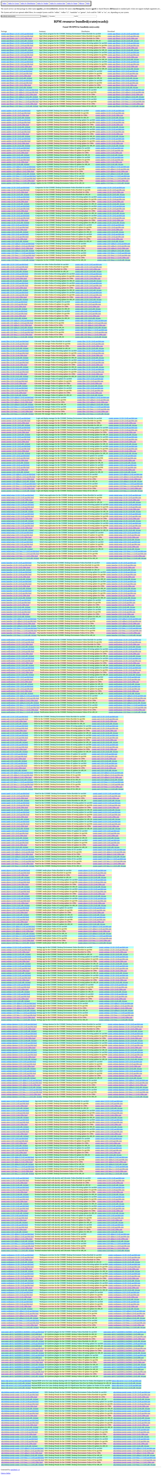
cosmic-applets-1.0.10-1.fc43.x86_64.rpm (109, 136)
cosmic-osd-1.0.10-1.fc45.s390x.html (14, 721)
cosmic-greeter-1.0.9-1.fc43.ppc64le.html (15, 458)
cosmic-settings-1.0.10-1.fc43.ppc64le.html (16, 968)
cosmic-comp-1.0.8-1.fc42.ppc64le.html (15, 237)
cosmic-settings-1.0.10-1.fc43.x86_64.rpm (113, 973)
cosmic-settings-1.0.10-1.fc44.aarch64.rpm (113, 957)
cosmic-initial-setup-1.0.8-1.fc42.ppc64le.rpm (124, 544)
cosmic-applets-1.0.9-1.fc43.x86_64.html (15, 155)
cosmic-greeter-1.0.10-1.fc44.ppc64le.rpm (122, 430)
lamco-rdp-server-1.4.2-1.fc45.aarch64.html (16, 1381)
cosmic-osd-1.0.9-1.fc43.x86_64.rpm (104, 761)
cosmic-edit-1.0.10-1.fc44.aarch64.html (14, 274)
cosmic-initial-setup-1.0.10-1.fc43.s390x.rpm (124, 518)
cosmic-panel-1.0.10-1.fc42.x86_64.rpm (106, 828)
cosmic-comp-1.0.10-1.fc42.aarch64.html (15, 216)
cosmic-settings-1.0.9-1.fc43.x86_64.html (15, 992)
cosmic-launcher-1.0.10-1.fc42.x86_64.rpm (121, 598)
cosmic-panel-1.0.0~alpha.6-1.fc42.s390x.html (17, 854)
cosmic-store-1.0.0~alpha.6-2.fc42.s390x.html (17, 1162)
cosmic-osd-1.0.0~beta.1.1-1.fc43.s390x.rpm (107, 787)
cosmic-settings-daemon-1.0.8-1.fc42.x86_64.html (18, 1078)
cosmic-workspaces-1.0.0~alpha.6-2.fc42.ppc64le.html (20, 1313)
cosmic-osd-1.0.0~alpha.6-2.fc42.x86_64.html (17, 780)
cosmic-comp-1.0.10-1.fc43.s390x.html (14, 211)
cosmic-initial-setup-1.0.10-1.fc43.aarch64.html (17, 514)
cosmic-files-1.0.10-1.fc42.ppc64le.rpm (90, 372)
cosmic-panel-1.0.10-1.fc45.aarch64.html (15, 793)
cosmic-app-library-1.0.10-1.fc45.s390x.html (16, 38)
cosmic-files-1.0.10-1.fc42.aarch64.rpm (90, 369)
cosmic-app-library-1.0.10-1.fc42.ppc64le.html (17, 64)
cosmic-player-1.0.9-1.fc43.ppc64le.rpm (91, 910)
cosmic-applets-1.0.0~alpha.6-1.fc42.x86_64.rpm (112, 174)
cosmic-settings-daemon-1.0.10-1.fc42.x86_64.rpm (125, 1059)
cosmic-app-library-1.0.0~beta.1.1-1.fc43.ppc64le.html (20, 101)
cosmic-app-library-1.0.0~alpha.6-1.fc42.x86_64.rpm (126, 97)
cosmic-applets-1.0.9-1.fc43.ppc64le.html (15, 150)
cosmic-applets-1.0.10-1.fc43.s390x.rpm (109, 134)
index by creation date (57, 3)
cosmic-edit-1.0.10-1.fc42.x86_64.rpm (88, 299)
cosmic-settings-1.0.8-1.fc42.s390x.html (15, 999)
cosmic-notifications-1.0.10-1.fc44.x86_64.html (17, 656)
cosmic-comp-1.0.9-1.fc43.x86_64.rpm (110, 232)
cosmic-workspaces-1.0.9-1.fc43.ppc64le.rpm (123, 1295)
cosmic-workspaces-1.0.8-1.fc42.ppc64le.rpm (123, 1304)
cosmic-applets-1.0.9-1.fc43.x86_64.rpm (109, 155)
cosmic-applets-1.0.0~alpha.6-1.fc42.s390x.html (17, 171)
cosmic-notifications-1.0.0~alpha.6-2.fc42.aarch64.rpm (127, 696)
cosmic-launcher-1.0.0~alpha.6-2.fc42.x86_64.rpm (123, 626)
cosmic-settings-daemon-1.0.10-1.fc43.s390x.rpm (125, 1048)
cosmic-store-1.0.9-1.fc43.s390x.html (14, 1143)
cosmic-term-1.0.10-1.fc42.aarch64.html (15, 1206)
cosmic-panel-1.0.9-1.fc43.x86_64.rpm (106, 838)
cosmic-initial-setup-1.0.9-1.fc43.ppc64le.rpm (124, 535)
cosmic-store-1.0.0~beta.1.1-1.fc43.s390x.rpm (111, 1171)
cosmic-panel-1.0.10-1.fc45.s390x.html (14, 798)
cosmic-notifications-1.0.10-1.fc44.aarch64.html (17, 649)
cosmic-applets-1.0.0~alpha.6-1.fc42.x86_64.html (18, 174)
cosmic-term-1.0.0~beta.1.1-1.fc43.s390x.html (17, 1248)
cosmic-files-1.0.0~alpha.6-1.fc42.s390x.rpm (92, 402)
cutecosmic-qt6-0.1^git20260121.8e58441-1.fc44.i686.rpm (123, 1346)
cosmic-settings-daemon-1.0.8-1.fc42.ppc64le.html (18, 1073)
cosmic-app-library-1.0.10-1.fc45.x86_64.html (17, 41)
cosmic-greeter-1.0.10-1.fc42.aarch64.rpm (122, 446)
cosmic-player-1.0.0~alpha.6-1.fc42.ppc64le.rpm (94, 929)
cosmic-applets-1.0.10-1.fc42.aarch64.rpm (109, 139)
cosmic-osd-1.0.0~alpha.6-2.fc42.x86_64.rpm (107, 780)
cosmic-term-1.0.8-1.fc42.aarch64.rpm (110, 1225)
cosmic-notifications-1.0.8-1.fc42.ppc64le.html (17, 689)
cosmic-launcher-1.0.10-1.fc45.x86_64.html (16, 570)
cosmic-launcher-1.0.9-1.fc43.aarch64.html (16, 600)
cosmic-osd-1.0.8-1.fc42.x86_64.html (14, 770)
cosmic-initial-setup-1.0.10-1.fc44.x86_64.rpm (125, 511)
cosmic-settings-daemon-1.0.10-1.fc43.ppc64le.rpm (125, 1045)
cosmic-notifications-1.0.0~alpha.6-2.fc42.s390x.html (19, 700)
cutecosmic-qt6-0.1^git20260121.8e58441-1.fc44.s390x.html (22, 1350)
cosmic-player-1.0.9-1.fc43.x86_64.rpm (91, 915)
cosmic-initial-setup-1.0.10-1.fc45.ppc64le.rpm (125, 497)
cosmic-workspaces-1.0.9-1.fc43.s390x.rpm (123, 1297)
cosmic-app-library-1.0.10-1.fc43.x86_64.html (17, 59)
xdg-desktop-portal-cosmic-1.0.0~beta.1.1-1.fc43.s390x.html (22, 1462)
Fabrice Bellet (5, 1473)
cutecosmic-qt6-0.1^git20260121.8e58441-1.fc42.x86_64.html (22, 1376)
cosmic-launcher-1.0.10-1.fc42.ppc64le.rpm (121, 593)
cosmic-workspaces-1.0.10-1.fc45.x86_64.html (17, 1262)
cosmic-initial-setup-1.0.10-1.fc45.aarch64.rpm (125, 495)
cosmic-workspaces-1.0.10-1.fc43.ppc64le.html (17, 1276)
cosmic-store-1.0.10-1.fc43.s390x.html (14, 1124)
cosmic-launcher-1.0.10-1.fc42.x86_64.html (16, 598)
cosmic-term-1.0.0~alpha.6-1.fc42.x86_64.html (17, 1241)
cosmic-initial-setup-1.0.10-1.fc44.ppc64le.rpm (125, 507)
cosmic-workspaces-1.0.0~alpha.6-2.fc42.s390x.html (19, 1316)
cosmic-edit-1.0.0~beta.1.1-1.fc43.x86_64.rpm (91, 337)
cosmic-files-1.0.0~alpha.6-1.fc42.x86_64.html (17, 404)
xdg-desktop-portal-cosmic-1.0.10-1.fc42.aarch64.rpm (131, 1420)
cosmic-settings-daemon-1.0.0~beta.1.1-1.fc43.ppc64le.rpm (128, 1092)
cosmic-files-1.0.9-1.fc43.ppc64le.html (14, 381)
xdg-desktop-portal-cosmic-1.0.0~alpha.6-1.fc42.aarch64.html (22, 1448)
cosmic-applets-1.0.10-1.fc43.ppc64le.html (15, 132)
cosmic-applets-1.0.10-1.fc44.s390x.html (15, 125)
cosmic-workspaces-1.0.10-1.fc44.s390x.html (16, 1269)
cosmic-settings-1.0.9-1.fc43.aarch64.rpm (113, 985)
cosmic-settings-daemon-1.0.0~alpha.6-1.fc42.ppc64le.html (21, 1083)
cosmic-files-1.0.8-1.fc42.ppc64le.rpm (90, 390)
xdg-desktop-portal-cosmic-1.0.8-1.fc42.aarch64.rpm (131, 1439)
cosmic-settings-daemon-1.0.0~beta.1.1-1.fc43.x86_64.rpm (128, 1097)
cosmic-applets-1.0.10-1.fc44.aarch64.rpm (109, 120)
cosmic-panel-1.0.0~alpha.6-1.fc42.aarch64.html (17, 850)
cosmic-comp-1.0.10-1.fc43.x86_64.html (15, 213)
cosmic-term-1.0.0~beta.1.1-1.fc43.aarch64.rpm (113, 1243)
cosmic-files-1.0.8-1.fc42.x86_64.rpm (90, 395)
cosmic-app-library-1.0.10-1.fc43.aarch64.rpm (123, 52)
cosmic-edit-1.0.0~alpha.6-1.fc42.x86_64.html (17, 327)
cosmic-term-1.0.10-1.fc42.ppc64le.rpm (110, 1208)
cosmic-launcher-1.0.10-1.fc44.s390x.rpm (120, 577)
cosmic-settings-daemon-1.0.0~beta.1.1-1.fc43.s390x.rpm (127, 1094)
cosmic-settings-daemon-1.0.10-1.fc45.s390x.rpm (125, 1029)
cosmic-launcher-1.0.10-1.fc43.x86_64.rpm (121, 588)
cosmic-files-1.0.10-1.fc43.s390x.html (14, 365)
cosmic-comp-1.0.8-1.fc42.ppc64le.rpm (110, 237)
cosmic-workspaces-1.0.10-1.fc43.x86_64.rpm (124, 1281)
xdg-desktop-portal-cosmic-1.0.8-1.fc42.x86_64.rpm (131, 1446)
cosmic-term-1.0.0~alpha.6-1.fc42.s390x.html (16, 1239)
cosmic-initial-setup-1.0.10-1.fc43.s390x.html (16, 518)
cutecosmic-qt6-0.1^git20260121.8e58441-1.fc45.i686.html (21, 1334)
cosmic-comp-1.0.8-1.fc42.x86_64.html (14, 241)
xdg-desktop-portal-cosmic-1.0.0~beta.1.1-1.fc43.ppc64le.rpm (134, 1460)
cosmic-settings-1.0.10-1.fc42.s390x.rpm (113, 980)
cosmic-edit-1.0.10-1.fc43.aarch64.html (14, 283)
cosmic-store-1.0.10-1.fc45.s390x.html (14, 1106)
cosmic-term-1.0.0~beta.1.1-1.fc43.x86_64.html (17, 1250)
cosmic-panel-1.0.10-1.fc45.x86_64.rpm (106, 800)
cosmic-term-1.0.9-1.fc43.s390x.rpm (109, 1220)
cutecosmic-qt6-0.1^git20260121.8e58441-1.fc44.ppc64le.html (22, 1348)
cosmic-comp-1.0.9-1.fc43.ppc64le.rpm (110, 227)
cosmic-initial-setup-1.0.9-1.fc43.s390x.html (16, 537)
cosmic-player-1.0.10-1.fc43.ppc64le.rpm (92, 891)
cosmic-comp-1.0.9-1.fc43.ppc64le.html (15, 227)
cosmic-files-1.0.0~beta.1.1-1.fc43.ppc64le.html (17, 409)
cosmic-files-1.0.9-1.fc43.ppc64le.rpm (90, 381)
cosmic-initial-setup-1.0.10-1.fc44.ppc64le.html (17, 507)
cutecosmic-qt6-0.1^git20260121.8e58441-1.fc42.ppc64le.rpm (124, 1372)
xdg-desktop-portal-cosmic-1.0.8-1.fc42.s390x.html (18, 1444)
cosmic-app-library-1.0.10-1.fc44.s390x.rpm (123, 48)
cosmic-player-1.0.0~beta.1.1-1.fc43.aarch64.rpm (95, 936)
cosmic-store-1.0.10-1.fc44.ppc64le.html (15, 1113)
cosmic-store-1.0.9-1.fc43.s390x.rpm (107, 1143)
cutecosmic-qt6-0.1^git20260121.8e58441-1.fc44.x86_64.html (22, 1353)
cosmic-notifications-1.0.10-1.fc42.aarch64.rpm (124, 668)
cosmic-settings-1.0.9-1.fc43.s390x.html (15, 989)
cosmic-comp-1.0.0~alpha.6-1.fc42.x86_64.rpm (113, 251)
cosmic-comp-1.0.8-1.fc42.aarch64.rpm (110, 234)
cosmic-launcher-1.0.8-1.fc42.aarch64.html (16, 609)
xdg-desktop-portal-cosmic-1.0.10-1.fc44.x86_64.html (19, 1408)
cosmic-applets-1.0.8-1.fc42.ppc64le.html (15, 160)
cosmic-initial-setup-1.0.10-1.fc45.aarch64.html (17, 495)
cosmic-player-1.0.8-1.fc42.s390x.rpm (91, 922)
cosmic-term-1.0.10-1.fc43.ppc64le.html (15, 1199)
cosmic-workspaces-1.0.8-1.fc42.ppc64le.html (17, 1304)
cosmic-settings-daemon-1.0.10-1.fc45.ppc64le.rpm (125, 1026)
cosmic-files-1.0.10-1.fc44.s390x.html (14, 355)
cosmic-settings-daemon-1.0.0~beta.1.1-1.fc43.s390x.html (21, 1094)
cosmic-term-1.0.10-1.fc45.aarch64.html (15, 1178)
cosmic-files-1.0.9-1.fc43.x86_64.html (14, 386)
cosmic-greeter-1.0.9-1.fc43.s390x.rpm (121, 460)
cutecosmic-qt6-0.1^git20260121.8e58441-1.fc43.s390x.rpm (124, 1362)
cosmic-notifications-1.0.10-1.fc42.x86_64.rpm (124, 675)
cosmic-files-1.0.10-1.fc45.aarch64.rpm (90, 341)
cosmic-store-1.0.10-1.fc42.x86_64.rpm (108, 1136)
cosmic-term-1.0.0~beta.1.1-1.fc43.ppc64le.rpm (113, 1246)
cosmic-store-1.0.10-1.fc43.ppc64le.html (15, 1122)
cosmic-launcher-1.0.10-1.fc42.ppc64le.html (16, 593)
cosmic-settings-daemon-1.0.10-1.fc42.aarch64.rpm (125, 1052)
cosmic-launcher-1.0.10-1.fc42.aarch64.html (16, 591)
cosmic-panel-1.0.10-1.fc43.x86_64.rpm (106, 819)
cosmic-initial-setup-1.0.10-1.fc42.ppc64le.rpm (125, 525)
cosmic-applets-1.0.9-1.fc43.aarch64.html (15, 148)
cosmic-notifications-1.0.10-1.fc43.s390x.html (17, 663)
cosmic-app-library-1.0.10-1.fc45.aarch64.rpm (123, 34)
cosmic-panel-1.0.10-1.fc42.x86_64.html (15, 828)
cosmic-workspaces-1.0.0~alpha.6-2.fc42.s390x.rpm (126, 1316)
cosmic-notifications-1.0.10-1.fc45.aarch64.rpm (124, 640)
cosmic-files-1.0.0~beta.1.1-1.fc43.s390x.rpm (92, 411)
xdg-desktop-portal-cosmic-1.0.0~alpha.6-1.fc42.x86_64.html (22, 1455)
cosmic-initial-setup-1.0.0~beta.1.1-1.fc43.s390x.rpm (127, 556)
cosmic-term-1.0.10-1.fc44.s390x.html (14, 1192)
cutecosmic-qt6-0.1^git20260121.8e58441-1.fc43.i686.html (21, 1358)
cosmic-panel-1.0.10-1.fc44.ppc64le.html (15, 805)
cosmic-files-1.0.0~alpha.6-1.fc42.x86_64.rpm (93, 404)
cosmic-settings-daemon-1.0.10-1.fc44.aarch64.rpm (125, 1033)
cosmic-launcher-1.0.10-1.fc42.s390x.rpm (120, 595)
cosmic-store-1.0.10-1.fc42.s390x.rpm (108, 1134)
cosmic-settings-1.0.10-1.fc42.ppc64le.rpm (113, 978)
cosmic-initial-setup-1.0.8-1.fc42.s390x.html (16, 547)
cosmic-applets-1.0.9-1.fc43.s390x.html (14, 153)
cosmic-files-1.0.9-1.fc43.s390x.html (13, 383)
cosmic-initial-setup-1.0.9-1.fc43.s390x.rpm (124, 537)
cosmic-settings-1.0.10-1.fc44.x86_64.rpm (113, 964)
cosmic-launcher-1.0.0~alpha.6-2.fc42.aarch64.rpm (123, 619)
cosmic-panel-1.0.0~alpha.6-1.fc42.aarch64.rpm (109, 850)
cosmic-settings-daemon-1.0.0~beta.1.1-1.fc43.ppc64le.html (21, 1092)
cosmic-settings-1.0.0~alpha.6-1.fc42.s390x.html (18, 1008)
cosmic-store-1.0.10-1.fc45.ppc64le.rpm (109, 1103)
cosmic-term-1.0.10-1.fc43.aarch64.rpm (110, 1197)
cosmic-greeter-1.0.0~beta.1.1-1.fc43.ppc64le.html (18, 486)
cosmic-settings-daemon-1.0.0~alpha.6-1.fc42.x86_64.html (21, 1087)
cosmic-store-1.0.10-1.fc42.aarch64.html (15, 1129)
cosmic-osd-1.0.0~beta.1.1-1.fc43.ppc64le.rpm (108, 784)
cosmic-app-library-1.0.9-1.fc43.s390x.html (16, 76)
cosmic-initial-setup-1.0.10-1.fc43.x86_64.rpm (125, 521)
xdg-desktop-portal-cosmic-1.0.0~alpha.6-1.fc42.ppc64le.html (22, 1451)
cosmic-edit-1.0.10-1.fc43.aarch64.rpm (88, 283)
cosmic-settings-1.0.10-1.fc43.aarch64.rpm (113, 966)
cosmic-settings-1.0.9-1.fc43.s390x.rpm (112, 989)
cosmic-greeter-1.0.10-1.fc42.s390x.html (15, 451)
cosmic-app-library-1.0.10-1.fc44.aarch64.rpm (123, 43)
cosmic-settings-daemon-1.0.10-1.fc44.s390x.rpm (125, 1038)
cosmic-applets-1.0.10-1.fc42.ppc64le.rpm (109, 141)
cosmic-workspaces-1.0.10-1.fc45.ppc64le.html (17, 1257)
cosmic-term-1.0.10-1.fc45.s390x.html (14, 1183)
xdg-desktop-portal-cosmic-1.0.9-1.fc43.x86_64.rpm (131, 1437)
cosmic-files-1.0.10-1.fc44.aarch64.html (15, 351)
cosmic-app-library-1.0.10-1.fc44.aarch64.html (17, 43)
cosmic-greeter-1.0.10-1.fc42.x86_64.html (15, 453)
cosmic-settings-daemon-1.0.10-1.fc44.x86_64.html (18, 1041)
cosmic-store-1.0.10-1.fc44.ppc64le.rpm (109, 1113)
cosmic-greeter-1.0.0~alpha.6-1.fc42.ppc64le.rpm (125, 477)
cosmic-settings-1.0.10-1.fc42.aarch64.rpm (113, 975)
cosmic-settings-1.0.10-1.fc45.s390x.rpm (113, 952)
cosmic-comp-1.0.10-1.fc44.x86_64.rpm (111, 204)
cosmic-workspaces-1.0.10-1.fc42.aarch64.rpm (124, 1283)
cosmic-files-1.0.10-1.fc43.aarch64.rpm (90, 360)
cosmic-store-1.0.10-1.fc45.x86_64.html (15, 1108)
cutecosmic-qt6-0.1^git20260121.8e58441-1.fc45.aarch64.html (22, 1332)
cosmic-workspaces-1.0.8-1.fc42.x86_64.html (16, 1309)
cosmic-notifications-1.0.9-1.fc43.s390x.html (16, 682)
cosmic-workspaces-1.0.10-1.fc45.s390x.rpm (123, 1260)
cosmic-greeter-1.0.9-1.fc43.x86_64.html (15, 463)
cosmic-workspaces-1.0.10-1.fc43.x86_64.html (17, 1281)
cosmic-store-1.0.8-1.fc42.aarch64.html (14, 1148)
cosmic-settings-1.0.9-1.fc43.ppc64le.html (15, 987)
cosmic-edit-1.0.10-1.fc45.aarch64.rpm (88, 264)
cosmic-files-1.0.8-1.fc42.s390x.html (13, 393)
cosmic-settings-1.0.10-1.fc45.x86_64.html (16, 954)
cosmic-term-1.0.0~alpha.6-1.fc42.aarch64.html (17, 1234)
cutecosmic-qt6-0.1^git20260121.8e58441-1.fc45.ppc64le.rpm (124, 1336)
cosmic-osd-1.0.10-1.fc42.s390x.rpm (104, 749)
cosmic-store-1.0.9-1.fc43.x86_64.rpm (108, 1145)
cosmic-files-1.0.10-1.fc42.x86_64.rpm (90, 376)
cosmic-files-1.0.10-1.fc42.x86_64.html (14, 376)
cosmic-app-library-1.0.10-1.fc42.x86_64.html (17, 69)
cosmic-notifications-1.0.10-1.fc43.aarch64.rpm (124, 658)
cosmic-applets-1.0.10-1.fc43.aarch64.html (15, 129)
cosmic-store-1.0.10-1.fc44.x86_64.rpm (108, 1117)
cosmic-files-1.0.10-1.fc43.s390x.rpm (90, 365)
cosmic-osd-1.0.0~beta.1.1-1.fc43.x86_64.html (17, 789)
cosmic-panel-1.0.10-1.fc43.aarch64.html (15, 812)
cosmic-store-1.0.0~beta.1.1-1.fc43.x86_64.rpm (111, 1174)
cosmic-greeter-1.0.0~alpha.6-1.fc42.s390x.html (17, 479)
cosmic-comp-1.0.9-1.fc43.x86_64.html (14, 232)
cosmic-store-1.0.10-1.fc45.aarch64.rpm (109, 1101)
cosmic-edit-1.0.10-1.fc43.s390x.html (14, 288)
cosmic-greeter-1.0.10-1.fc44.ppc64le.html (15, 430)
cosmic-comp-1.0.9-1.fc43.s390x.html (14, 230)
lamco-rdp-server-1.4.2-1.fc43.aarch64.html (16, 1385)
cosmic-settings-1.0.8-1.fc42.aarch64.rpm (113, 994)
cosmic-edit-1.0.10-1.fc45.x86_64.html (14, 271)
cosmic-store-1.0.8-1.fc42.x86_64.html (14, 1155)
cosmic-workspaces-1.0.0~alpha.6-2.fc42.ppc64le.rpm (126, 1313)
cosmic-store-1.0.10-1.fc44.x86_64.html (15, 1117)
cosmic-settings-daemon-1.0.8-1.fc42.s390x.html (18, 1076)
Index (4, 3)
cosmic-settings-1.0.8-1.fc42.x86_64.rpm (113, 1001)
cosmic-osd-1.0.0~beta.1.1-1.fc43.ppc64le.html (17, 784)
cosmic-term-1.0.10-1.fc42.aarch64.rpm (110, 1206)
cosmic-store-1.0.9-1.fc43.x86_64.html (14, 1145)
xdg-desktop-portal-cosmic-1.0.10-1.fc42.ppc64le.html (20, 1423)
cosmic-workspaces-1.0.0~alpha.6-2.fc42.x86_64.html (19, 1318)
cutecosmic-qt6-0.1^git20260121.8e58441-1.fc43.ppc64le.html (22, 1360)
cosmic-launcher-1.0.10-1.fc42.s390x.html (15, 595)
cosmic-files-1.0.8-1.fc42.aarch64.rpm (90, 388)
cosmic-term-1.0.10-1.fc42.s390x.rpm (110, 1211)
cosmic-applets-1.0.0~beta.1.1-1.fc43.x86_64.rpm (112, 183)
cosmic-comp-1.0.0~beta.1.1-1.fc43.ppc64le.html (18, 255)
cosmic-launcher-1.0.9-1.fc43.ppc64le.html (16, 602)
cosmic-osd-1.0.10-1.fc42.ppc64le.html (14, 747)
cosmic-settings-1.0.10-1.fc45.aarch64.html (16, 947)
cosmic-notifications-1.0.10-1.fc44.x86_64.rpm (124, 656)
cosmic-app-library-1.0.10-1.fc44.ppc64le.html (17, 45)
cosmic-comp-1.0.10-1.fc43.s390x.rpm (110, 211)
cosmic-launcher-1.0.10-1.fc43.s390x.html (15, 586)
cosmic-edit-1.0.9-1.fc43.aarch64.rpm (88, 302)
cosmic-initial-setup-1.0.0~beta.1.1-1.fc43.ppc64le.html (20, 554)
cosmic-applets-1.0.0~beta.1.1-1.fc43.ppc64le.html (18, 178)
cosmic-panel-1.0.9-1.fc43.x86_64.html (14, 838)
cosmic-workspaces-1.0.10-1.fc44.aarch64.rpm (124, 1264)
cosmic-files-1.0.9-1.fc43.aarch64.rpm (90, 379)
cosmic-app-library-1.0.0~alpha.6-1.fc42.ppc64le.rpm (126, 92)
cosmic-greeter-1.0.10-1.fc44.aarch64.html (15, 428)
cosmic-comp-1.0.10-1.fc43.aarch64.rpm (111, 206)
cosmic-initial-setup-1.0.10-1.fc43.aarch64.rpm (125, 514)
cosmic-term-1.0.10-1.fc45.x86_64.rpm (110, 1185)
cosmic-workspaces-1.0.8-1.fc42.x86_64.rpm (123, 1309)
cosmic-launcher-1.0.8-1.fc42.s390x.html (15, 614)
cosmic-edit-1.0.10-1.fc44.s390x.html (14, 278)
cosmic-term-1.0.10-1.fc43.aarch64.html (15, 1197)
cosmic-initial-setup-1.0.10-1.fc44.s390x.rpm (124, 509)
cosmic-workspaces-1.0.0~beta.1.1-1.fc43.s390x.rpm (126, 1325)
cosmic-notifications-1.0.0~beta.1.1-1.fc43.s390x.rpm (126, 710)
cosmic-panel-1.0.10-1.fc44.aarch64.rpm (107, 803)
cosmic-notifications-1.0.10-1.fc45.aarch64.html (17, 640)
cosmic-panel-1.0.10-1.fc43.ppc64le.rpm (107, 814)
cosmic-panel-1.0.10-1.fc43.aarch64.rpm (107, 812)
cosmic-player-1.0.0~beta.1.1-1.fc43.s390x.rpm (94, 940)
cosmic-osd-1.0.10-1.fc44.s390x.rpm (104, 731)
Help (88, 3)
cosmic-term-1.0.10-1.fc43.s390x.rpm (110, 1201)
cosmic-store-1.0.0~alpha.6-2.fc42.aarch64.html (17, 1157)
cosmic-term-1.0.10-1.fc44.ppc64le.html (15, 1190)
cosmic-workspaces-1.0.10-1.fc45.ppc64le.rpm (124, 1257)
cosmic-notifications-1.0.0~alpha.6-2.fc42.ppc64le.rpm (127, 698)
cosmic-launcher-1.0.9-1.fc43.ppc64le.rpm (120, 602)
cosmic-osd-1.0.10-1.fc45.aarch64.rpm (105, 716)
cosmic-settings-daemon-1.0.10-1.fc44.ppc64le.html (19, 1036)
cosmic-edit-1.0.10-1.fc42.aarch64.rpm (88, 292)
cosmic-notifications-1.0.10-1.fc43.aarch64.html (17, 658)
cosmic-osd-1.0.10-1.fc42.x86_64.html (14, 752)
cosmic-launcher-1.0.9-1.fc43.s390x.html (15, 605)
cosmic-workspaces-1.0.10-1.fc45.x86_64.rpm (124, 1262)
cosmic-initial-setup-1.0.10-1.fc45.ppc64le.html (17, 497)
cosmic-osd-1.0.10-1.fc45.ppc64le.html (14, 719)
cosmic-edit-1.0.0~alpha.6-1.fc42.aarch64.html (17, 320)
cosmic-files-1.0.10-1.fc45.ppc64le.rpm (90, 344)
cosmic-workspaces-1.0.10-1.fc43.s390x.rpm (123, 1278)
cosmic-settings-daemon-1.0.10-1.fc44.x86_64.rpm (125, 1041)
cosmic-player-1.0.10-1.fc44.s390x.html (15, 884)
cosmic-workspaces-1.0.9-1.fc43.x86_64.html (16, 1299)
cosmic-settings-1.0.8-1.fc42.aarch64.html (15, 994)
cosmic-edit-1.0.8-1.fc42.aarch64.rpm (88, 311)
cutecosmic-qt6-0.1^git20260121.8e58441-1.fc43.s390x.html (22, 1362)
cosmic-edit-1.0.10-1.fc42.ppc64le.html (14, 295)
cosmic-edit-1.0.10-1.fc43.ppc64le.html (14, 285)
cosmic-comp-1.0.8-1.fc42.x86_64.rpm (110, 241)
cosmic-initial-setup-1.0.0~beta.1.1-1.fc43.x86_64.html (20, 558)
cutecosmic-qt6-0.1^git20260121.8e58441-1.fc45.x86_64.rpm (124, 1341)
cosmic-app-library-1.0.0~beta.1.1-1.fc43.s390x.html (19, 104)
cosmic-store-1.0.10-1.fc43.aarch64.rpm (109, 1120)
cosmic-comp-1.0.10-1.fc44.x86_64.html (15, 204)
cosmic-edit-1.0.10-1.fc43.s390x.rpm (87, 288)
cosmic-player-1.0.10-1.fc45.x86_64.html (15, 877)
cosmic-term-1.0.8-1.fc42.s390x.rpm (109, 1229)
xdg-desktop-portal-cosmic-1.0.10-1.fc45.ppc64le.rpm (131, 1394)
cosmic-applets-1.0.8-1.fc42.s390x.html (14, 162)
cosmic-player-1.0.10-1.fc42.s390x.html (15, 903)
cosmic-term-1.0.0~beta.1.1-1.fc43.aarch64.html (17, 1243)
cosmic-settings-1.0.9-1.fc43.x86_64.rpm (113, 992)
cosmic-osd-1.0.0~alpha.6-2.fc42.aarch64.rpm (107, 773)
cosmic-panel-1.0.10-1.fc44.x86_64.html (15, 810)
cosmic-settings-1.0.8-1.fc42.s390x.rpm (112, 999)
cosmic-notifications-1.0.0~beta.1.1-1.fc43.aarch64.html (20, 705)
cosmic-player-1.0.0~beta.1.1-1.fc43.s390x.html (17, 940)
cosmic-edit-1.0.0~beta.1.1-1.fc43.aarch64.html (17, 330)
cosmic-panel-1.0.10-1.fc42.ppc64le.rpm (107, 824)
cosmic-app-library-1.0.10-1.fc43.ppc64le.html (17, 55)
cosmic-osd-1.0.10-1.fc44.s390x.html (14, 731)
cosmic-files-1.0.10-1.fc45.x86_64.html (14, 348)
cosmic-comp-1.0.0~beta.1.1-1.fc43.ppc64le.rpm (113, 255)
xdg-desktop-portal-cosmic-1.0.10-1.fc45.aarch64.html (20, 1392)
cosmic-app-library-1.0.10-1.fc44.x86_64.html (17, 50)
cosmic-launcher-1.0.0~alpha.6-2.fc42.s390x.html (18, 623)
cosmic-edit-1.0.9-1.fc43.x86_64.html (14, 309)
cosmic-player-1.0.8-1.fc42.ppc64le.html (15, 919)
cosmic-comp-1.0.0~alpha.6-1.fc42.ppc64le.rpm (113, 246)
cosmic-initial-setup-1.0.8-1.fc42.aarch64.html (17, 542)
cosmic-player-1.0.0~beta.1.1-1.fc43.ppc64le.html (18, 938)
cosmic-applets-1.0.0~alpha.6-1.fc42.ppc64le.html (18, 169)
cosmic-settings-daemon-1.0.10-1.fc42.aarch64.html (19, 1052)
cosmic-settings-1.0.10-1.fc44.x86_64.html (16, 964)
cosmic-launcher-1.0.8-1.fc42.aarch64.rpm (120, 609)
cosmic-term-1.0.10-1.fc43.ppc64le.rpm (110, 1199)
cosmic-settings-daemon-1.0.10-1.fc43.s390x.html (18, 1048)
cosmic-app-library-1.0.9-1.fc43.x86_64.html (16, 78)
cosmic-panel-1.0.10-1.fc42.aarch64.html (15, 821)
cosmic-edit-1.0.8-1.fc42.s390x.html (13, 316)
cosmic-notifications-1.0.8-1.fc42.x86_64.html (17, 693)
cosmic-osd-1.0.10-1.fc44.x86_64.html (14, 733)
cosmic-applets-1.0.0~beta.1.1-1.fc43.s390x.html (18, 181)
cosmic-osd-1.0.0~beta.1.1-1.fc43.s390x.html (16, 787)
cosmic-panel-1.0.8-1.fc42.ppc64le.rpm (106, 842)
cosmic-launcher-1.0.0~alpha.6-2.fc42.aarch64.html (18, 619)
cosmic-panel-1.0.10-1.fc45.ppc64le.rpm (107, 796)
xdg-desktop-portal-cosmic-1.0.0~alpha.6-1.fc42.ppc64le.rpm (134, 1451)
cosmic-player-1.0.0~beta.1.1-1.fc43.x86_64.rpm (94, 943)
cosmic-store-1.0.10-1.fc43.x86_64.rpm (108, 1127)
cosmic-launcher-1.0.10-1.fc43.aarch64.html (16, 581)
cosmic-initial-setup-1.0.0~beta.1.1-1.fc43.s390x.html (19, 556)
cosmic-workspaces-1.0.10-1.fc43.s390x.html (16, 1278)
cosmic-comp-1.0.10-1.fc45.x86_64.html (15, 194)
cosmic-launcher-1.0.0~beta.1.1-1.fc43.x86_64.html (19, 635)
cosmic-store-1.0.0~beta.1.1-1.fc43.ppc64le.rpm (111, 1169)
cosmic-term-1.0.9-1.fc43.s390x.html (14, 1220)
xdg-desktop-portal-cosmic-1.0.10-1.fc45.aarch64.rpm (131, 1392)
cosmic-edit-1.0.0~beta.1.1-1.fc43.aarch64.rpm (91, 330)
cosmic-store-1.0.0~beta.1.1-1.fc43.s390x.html (17, 1171)
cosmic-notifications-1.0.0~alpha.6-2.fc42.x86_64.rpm (127, 703)
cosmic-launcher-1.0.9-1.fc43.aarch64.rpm (120, 600)
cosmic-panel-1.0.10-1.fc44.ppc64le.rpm (107, 805)
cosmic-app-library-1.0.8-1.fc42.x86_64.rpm (123, 87)
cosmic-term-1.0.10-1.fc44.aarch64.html (15, 1187)
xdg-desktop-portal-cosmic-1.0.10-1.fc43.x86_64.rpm (131, 1418)
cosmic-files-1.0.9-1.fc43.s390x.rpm (89, 383)
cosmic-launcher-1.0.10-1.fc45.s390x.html (15, 567)
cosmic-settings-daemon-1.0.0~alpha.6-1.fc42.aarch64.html (21, 1080)
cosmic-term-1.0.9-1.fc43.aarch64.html (14, 1215)
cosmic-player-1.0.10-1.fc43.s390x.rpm (91, 894)
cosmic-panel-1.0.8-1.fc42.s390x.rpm (105, 845)
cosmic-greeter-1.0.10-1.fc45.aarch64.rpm (122, 418)
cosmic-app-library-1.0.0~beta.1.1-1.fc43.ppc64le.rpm (126, 101)
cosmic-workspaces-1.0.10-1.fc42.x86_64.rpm (124, 1290)
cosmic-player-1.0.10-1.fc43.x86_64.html (15, 896)
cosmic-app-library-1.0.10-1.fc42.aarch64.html (17, 62)
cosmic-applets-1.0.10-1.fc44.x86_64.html (15, 127)
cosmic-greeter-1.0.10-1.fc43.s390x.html (15, 442)
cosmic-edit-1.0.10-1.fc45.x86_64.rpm (88, 271)
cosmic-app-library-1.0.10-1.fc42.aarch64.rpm (123, 62)
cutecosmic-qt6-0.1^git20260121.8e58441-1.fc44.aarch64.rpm (124, 1343)
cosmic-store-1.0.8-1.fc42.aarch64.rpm (108, 1148)
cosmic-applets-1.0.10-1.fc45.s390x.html (15, 115)
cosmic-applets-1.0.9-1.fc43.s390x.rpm (108, 153)
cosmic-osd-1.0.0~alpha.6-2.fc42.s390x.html (16, 777)
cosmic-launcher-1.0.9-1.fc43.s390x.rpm (120, 605)
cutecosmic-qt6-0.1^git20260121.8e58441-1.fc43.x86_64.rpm (124, 1365)
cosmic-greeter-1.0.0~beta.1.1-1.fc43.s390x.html (17, 488)
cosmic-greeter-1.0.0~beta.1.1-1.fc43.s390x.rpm (124, 488)
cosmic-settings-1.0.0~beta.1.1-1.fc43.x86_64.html (18, 1020)
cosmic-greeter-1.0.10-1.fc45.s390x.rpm (122, 423)
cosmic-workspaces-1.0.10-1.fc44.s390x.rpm (123, 1269)
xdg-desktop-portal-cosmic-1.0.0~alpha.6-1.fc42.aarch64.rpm (134, 1448)
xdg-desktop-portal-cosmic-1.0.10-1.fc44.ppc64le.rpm (131, 1404)
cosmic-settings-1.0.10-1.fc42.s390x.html (15, 980)
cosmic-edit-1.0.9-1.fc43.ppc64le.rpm (88, 304)
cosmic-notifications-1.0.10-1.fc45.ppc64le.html (17, 642)
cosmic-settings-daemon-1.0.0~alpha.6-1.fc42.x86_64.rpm (128, 1087)
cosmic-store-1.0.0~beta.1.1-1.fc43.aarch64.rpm (111, 1166)
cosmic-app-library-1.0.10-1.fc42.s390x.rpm (123, 66)
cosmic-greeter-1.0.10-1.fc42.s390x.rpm (122, 451)
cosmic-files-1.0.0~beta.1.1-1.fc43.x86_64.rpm (93, 414)
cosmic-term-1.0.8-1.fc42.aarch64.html (14, 1225)
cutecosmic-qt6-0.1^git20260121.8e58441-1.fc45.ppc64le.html (22, 1336)
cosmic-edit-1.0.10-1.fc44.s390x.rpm (87, 278)
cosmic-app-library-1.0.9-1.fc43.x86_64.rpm (123, 78)
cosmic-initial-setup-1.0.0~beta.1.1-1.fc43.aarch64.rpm (127, 551)
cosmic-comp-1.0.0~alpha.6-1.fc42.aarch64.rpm (113, 244)
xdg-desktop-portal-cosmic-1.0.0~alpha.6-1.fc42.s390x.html (21, 1453)
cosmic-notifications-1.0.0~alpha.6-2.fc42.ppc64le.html (20, 698)
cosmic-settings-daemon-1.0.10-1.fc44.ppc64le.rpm (125, 1036)
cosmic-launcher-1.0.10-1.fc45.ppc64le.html (16, 565)
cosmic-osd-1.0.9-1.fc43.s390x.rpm (104, 759)
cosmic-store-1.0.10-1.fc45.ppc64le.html (15, 1103)
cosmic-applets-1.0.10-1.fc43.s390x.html (15, 134)
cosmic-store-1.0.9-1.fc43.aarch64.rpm (108, 1138)
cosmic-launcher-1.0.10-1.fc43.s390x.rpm (120, 586)
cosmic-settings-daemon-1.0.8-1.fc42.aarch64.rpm (125, 1071)
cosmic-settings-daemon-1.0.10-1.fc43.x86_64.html (18, 1050)
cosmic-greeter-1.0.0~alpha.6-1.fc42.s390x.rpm (124, 479)
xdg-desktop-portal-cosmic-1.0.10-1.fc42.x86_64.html (19, 1427)
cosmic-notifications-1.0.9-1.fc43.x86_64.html (17, 684)
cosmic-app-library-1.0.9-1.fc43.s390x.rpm (122, 76)
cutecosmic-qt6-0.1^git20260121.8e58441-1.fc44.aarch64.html (22, 1343)
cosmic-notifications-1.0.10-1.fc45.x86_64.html (17, 647)
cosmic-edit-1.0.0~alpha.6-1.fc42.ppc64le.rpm (91, 323)
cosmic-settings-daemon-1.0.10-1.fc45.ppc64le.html (19, 1026)
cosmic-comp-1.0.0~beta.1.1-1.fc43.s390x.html (17, 258)
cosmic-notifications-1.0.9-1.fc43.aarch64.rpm (124, 677)
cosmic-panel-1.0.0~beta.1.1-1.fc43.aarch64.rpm (109, 859)
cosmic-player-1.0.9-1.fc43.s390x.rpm (91, 912)
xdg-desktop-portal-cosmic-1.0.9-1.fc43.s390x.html (18, 1434)
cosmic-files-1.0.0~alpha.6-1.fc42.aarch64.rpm (93, 397)
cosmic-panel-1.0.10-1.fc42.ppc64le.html (15, 824)
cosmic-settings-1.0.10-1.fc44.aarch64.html (16, 957)
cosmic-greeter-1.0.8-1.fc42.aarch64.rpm (122, 465)
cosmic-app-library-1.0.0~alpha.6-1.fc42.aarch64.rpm (126, 90)
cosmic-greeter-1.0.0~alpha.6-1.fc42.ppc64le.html (18, 477)
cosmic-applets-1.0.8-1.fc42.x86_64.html (15, 164)
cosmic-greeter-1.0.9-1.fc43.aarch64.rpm (122, 456)
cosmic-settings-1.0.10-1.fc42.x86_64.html (16, 982)
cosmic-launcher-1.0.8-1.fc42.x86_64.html (15, 616)
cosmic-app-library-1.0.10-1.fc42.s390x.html (16, 66)
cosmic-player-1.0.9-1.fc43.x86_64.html (15, 915)
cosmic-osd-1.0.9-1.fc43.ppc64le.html (14, 756)
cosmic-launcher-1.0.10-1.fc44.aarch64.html (16, 572)
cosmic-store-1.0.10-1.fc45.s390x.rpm (108, 1106)
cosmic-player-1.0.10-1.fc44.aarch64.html (15, 880)
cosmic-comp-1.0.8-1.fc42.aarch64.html (15, 234)
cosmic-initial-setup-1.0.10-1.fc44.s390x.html (16, 509)
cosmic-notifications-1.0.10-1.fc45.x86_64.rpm (124, 647)
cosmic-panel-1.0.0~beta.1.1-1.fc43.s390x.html (17, 864)
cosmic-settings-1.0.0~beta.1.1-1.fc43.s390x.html (18, 1017)
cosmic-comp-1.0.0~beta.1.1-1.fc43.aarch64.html (18, 253)
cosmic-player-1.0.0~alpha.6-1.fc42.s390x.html (17, 931)
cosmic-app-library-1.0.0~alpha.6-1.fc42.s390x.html (19, 94)
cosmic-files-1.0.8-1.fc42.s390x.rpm (89, 393)
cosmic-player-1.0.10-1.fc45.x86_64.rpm (92, 877)
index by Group (13, 3)
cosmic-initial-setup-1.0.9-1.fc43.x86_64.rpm (124, 540)
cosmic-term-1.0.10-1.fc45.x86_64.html (14, 1185)
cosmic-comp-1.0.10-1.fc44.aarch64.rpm (111, 197)
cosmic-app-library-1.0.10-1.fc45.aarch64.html (17, 34)
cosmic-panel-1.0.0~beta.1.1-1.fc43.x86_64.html (17, 866)
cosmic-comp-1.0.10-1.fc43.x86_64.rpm (111, 213)
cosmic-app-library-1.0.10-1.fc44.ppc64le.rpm (123, 45)
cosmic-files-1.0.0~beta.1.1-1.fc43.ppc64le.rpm (93, 409)
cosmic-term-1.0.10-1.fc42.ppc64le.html (15, 1208)
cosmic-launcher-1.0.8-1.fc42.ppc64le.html (16, 612)
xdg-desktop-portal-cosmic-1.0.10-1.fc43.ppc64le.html (20, 1413)
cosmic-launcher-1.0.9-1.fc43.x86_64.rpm (120, 607)
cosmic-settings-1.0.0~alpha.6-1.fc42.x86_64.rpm (116, 1010)
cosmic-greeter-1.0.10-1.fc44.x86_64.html (15, 435)
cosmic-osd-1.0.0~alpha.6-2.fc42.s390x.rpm (107, 777)
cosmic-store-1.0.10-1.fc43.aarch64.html (15, 1120)
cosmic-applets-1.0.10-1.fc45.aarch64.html (15, 111)
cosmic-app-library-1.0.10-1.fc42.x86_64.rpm (123, 69)
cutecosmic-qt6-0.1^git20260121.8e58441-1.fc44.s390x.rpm (124, 1350)
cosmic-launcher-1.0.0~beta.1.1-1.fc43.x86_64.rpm (123, 635)
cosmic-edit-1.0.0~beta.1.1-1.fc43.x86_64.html (17, 337)
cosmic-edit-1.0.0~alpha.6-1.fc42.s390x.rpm (90, 325)
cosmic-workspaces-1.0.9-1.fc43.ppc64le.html (17, 1295)
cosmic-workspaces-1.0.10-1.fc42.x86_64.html (17, 1290)
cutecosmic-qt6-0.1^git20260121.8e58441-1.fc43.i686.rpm (123, 1358)
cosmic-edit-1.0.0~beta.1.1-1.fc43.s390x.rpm (90, 334)
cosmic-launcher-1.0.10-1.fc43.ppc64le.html (16, 584)
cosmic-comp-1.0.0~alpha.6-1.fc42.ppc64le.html (17, 246)
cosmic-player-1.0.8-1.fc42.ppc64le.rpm (91, 919)
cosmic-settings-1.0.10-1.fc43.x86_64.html (16, 973)
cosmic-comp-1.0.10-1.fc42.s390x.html (14, 220)
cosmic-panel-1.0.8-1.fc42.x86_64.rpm (106, 847)
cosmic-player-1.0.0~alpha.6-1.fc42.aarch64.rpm (94, 926)
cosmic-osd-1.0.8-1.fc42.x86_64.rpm (104, 770)
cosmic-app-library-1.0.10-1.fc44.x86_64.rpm (123, 50)
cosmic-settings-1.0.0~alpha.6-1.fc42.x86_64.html (18, 1010)
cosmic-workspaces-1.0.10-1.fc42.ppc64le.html (17, 1285)
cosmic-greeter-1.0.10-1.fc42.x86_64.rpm (122, 453)
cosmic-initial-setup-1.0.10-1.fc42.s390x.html (16, 528)
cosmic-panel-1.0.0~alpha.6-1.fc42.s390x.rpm (108, 854)
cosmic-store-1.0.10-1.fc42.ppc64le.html (15, 1131)
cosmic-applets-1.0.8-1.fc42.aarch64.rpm (109, 157)
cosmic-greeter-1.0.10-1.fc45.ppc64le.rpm (122, 421)
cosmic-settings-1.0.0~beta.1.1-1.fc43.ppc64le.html (18, 1015)
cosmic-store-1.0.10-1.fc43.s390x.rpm (108, 1124)
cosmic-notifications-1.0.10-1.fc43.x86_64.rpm (124, 665)
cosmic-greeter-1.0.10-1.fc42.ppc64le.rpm (122, 449)
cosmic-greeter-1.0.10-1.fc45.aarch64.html (15, 418)
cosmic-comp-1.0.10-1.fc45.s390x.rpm (110, 192)
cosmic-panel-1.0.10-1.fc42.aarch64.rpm (107, 821)
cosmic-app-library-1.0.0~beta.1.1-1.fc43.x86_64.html (19, 106)
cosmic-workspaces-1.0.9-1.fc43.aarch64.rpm (123, 1292)
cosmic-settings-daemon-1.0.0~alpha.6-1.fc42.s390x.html (20, 1085)
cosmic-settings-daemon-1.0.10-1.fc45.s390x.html (18, 1029)
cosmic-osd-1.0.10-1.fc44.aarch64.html (14, 726)
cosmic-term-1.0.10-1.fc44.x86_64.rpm (110, 1194)
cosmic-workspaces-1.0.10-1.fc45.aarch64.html (17, 1255)
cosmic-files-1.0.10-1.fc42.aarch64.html (15, 369)
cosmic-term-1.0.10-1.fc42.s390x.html (14, 1211)
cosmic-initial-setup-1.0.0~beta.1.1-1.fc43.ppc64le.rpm (127, 554)
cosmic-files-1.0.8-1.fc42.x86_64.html (14, 395)
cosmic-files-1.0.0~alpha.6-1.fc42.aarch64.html (17, 397)
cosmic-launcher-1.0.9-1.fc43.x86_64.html (15, 607)
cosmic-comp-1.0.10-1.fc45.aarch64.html (15, 187)
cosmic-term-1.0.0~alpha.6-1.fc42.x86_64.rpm (113, 1241)
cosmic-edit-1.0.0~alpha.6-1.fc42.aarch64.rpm (91, 320)
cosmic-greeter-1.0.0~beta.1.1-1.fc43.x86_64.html (18, 491)
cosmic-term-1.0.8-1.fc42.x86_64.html (14, 1232)
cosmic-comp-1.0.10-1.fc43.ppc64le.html (15, 208)
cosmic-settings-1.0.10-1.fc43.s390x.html (15, 971)
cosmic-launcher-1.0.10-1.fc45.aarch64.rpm (121, 563)
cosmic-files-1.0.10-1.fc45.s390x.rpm (90, 346)
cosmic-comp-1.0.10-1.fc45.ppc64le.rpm (111, 190)
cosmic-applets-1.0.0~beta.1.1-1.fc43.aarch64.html (18, 176)
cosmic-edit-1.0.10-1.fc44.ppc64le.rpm (88, 276)
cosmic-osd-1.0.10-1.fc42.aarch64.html (14, 745)
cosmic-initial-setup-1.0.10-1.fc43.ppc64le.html (17, 516)
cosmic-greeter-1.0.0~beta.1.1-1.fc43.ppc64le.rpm (125, 486)
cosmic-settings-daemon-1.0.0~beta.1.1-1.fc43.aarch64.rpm (128, 1090)
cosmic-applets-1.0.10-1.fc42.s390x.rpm (109, 143)
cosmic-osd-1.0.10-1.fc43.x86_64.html (14, 742)
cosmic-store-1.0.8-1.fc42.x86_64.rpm (108, 1155)
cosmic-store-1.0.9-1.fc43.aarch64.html (14, 1138)
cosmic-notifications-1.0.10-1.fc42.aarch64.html (17, 668)
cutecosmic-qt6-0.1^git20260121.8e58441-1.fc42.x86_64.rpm (124, 1376)
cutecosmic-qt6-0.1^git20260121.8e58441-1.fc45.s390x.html (22, 1339)
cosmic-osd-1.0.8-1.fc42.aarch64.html (14, 763)
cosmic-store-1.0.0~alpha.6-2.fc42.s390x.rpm (110, 1162)
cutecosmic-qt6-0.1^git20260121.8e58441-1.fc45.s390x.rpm (124, 1339)
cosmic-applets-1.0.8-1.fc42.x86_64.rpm (109, 164)
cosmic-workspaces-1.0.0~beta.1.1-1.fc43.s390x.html (19, 1325)
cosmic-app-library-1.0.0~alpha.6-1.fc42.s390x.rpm (125, 94)
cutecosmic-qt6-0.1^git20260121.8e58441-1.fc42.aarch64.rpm (124, 1367)
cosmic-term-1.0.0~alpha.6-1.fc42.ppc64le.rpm (113, 1236)
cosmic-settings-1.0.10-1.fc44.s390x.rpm (113, 961)
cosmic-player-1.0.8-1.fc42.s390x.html (14, 922)
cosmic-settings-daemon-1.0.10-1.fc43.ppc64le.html (19, 1045)
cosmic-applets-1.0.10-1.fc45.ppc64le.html (15, 113)
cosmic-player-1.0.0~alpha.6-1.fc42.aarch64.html (18, 926)
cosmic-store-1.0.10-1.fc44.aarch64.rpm (109, 1110)
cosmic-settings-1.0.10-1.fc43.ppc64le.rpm (113, 968)
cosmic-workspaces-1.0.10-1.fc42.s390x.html (16, 1288)
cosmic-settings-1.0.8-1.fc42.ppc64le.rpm (113, 996)
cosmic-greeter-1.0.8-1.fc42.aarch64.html (15, 465)
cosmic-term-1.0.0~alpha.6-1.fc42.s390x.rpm (112, 1239)
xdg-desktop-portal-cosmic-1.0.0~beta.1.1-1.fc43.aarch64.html (22, 1458)
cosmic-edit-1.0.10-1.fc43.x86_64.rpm (88, 290)
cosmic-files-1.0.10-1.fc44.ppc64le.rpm (90, 353)
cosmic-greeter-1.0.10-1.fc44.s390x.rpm (122, 432)
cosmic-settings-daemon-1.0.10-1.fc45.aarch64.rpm (125, 1024)
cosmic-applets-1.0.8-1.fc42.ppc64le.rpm (109, 160)
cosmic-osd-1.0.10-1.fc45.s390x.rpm (104, 721)
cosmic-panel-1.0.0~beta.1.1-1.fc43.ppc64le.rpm (109, 861)
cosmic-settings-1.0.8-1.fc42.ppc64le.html (15, 996)
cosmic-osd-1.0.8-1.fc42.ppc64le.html (14, 766)
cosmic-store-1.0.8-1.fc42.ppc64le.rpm (108, 1150)
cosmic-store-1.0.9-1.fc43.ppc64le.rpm (108, 1141)
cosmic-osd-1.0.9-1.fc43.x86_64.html (14, 761)
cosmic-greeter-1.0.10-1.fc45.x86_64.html (15, 425)
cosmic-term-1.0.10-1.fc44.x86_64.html (14, 1194)
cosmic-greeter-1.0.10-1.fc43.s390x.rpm (122, 442)
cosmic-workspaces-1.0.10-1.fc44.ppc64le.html (17, 1267)
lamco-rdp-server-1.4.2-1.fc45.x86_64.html (16, 1383)
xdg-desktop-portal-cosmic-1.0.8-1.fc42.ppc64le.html (19, 1441)
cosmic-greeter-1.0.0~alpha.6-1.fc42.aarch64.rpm (125, 474)
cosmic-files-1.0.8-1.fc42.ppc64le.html (14, 390)
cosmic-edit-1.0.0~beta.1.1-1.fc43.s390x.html (16, 334)
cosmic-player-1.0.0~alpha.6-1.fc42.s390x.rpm (94, 931)
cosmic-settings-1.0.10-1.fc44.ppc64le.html (16, 959)
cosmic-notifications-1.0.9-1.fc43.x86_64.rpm (124, 684)
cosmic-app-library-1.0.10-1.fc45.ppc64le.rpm (123, 36)
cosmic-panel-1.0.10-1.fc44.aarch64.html (15, 803)
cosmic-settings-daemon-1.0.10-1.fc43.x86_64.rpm (125, 1050)
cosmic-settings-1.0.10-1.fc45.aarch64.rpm (113, 947)
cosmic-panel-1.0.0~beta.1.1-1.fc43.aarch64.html (18, 859)
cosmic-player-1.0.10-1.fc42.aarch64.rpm (92, 898)
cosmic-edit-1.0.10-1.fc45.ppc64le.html (14, 267)
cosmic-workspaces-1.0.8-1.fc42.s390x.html (16, 1306)
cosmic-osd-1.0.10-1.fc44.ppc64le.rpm (105, 728)
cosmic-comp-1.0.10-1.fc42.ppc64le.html (15, 218)
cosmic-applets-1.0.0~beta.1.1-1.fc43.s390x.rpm (111, 181)
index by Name (72, 3)
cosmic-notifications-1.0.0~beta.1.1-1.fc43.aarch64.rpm (127, 705)
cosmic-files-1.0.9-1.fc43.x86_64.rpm (90, 386)
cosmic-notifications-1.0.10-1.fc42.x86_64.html (17, 675)
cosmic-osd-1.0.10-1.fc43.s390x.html (14, 740)
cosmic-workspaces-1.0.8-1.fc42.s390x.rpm (123, 1306)
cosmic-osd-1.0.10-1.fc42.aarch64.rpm (105, 745)
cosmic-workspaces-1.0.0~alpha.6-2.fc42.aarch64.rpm (126, 1311)
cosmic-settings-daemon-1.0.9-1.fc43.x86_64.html (18, 1069)
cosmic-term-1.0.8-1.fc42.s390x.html (14, 1229)
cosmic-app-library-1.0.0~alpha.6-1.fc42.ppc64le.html (19, 92)
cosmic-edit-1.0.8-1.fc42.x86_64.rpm (88, 318)
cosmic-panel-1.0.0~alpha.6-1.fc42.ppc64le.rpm (109, 852)
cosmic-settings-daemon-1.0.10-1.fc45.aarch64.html (19, 1024)
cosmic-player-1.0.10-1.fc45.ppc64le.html (15, 873)
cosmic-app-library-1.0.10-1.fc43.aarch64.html (17, 52)
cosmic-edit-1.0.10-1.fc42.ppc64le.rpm (88, 295)
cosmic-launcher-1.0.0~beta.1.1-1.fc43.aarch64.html (19, 628)
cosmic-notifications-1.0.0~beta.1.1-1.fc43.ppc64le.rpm (127, 707)
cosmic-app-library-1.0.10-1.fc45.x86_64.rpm (123, 41)
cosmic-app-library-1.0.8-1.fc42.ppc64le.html (16, 83)
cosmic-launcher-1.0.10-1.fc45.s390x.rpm (120, 567)
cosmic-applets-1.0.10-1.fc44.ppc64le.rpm (109, 122)
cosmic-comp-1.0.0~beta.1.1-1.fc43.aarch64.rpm (113, 253)
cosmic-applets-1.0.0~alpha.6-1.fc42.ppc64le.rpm (112, 169)
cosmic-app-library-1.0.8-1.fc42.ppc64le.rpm (123, 83)
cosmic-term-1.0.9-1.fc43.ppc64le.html (14, 1218)
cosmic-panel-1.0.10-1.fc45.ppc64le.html (15, 796)
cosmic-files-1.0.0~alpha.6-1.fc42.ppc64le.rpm (93, 400)
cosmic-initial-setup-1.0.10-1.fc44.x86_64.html (17, 511)
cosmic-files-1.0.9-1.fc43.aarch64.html (14, 379)
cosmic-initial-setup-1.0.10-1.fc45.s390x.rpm (124, 500)
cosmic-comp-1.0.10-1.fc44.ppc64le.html (15, 199)
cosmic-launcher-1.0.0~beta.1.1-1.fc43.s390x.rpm (123, 633)
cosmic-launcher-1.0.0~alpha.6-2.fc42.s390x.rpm (123, 623)
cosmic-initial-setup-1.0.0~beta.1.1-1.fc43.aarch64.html (20, 551)
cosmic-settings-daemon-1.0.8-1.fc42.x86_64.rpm (125, 1078)
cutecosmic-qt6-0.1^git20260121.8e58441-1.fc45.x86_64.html (22, 1341)
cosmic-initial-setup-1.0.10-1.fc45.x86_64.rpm (125, 502)
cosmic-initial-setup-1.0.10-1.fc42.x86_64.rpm (125, 530)
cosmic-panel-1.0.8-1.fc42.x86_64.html (14, 847)
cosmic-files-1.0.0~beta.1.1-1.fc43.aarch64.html (17, 407)
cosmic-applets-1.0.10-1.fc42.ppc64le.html (15, 141)
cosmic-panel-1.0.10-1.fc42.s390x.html (14, 826)
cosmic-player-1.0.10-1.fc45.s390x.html (15, 875)
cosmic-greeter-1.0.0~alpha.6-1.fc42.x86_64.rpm (125, 481)
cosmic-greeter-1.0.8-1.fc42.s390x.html (14, 470)
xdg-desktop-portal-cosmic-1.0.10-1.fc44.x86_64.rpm (131, 1408)
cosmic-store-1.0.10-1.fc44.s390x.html (14, 1115)
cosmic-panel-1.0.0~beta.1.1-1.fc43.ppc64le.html (18, 861)
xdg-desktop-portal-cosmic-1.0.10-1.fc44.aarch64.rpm (131, 1401)
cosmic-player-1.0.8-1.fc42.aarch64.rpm (91, 917)
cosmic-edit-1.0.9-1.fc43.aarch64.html (14, 302)
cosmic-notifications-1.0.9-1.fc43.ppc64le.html (17, 679)
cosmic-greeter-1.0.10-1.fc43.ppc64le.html (15, 439)
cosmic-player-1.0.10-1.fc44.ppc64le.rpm (92, 882)
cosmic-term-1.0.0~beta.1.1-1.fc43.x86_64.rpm (113, 1250)
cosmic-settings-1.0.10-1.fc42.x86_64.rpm (113, 982)
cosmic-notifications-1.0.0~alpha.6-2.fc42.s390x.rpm (126, 700)
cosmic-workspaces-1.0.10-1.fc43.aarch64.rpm (124, 1274)
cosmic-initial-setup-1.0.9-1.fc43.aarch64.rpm (124, 533)
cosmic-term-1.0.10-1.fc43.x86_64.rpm (110, 1204)
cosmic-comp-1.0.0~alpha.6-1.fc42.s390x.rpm (113, 248)
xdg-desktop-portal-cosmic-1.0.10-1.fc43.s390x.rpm (131, 1416)
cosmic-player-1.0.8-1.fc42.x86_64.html (15, 924)
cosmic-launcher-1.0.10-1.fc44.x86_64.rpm (121, 579)
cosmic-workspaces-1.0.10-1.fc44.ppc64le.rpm (124, 1267)
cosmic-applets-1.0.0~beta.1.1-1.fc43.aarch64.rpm (112, 176)
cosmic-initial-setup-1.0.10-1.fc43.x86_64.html (17, 521)
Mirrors (81, 3)
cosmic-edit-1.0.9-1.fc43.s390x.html (13, 306)
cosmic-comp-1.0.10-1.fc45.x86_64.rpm (111, 194)
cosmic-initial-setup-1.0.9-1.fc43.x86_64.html (17, 540)
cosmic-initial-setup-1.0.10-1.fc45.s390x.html (16, 500)
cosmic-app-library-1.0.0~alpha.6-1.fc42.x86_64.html (19, 97)
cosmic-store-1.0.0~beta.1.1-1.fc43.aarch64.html (17, 1166)
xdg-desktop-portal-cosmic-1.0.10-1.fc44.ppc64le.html (20, 1404)
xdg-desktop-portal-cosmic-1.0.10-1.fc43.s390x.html (19, 1416)
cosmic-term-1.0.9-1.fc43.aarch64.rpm (110, 1215)
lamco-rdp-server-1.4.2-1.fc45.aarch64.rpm (126, 1381)
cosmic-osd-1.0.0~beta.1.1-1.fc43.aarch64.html (17, 782)
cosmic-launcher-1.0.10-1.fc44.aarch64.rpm (121, 572)
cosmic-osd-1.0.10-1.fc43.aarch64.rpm (105, 735)
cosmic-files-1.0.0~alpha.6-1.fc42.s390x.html (16, 402)
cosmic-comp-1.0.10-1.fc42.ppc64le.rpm (111, 218)
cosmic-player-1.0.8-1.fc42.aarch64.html (15, 917)
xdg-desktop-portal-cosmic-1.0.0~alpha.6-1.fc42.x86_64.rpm (134, 1455)
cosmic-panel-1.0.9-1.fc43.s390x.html (14, 835)
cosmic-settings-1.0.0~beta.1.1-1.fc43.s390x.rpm (115, 1017)
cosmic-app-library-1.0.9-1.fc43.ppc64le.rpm (123, 73)
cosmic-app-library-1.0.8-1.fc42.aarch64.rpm (123, 80)
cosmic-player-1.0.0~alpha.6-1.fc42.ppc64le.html (18, 929)
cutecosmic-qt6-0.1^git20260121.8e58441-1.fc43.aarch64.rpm (124, 1355)
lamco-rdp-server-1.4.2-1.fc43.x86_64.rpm (126, 1388)
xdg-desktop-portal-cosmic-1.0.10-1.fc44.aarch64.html (20, 1401)
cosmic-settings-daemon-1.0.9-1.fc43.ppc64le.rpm (125, 1064)
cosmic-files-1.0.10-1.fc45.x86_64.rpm (90, 348)
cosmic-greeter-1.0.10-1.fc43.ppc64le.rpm (122, 439)
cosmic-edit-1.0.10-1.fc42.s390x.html (14, 297)
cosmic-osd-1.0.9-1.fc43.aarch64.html (14, 754)
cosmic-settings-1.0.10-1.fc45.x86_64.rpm (113, 954)
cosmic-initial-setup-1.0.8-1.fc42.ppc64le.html (17, 544)
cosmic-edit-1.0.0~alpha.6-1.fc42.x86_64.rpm (90, 327)
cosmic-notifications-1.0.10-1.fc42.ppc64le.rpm (124, 670)
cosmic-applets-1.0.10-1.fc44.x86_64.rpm (109, 127)
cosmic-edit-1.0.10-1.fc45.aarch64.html (14, 264)
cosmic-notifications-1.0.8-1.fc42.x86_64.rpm (124, 693)
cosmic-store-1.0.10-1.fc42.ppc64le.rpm (109, 1131)
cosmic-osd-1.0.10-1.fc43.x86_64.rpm (105, 742)
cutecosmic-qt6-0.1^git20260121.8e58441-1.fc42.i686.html (21, 1369)
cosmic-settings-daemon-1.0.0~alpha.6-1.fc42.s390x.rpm (127, 1085)
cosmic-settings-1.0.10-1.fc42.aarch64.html (16, 975)
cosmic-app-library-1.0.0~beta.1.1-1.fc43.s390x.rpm (125, 104)
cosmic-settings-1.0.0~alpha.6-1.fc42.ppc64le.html (18, 1006)
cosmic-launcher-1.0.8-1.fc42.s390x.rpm (120, 614)
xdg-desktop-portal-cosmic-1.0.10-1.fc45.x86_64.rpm (131, 1399)
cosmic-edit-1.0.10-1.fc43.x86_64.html (14, 290)
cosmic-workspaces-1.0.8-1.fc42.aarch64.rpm (123, 1302)
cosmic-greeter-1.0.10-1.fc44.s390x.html (15, 432)
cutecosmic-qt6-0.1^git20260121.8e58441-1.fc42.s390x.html (22, 1374)
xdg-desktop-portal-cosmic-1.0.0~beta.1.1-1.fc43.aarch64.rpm (134, 1458)
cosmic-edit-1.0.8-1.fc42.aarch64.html (14, 311)
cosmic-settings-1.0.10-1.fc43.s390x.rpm (113, 971)
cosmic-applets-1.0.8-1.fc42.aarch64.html (15, 157)
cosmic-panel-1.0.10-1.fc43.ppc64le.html (15, 814)
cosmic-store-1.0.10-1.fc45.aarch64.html (15, 1101)
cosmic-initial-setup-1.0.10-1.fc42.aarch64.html (17, 523)
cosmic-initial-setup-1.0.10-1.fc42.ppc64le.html (17, 525)
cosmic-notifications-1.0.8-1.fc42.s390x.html (16, 691)
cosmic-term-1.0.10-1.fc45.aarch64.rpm (110, 1178)
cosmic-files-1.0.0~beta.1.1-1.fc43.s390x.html (17, 411)
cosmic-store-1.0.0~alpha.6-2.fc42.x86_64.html (17, 1164)
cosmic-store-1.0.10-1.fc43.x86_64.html (15, 1127)
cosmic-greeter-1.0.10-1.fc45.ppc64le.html (15, 421)
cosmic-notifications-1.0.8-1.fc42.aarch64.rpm (124, 686)
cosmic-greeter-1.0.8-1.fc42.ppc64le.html (15, 467)
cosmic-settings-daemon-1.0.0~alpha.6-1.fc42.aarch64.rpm (128, 1080)
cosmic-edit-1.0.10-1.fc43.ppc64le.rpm (88, 285)
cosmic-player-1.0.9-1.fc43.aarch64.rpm (91, 908)
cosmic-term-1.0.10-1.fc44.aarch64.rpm (110, 1187)
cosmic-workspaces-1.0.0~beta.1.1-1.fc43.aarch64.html (20, 1320)
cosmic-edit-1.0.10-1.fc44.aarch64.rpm (88, 274)
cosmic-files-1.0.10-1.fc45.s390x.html (14, 346)
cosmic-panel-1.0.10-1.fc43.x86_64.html (15, 819)
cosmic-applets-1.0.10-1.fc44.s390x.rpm (109, 125)
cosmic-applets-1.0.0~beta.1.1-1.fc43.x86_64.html (18, 183)
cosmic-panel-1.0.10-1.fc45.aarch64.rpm (107, 793)
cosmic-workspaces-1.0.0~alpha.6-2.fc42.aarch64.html (20, 1311)
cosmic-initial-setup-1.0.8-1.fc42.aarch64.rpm (124, 542)
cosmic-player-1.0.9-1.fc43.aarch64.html (15, 908)
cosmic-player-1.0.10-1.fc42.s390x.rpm (91, 903)
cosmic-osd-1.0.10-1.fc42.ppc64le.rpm (105, 747)
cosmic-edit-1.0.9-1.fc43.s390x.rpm (87, 306)
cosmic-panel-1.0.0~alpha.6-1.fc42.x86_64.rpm (109, 857)
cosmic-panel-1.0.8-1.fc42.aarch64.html (14, 840)
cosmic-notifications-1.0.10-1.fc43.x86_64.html (17, 665)
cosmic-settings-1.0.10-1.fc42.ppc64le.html (16, 978)
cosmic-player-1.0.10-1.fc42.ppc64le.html (15, 901)
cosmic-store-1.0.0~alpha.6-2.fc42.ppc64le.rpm (111, 1159)
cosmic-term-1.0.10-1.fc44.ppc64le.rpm (110, 1190)
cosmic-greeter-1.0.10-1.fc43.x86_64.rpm (122, 444)
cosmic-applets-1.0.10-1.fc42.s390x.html (15, 143)
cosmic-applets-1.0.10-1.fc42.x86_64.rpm (109, 146)
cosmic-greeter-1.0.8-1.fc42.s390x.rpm (121, 470)
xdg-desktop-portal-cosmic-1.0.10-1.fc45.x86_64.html (19, 1399)
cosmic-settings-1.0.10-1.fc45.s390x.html (15, 952)
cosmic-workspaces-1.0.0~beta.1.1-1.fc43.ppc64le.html (20, 1323)
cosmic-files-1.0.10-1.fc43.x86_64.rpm (90, 367)
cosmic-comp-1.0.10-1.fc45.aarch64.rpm (111, 187)
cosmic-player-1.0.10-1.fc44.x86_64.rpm (92, 887)
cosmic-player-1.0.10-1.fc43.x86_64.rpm (92, 896)
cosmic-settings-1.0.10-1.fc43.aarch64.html (16, 966)
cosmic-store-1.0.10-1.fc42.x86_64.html (15, 1136)
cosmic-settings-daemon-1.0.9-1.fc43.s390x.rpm (124, 1066)
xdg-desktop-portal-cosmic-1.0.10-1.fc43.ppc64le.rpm (131, 1413)
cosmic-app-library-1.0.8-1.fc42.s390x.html (16, 85)
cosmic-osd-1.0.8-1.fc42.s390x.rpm (104, 768)
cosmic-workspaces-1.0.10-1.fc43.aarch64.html (17, 1274)
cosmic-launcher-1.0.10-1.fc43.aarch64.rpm (121, 581)
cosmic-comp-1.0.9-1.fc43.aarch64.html (15, 225)
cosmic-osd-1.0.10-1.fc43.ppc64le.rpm (105, 738)
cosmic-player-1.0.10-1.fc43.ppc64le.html (15, 891)
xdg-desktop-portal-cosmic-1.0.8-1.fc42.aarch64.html (19, 1439)
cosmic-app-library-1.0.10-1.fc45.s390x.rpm (123, 38)
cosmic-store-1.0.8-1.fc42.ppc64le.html (14, 1150)
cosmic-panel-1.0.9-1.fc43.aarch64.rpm (106, 831)
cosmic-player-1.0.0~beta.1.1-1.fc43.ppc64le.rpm (95, 938)
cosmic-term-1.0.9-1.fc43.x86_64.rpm (110, 1222)
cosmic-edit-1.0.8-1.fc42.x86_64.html (14, 318)
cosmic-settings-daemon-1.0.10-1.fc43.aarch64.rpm (125, 1043)
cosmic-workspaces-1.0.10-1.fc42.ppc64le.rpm (124, 1285)
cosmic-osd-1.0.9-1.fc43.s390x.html (13, 759)
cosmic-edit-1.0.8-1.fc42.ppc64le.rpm (88, 313)
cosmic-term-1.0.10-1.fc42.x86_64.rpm (110, 1213)
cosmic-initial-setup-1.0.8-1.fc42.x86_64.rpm (124, 549)
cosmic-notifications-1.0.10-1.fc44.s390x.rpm (124, 654)
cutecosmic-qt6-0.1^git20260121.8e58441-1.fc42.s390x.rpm (124, 1374)
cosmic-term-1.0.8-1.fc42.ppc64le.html (14, 1227)
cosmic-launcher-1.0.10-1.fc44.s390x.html (15, 577)
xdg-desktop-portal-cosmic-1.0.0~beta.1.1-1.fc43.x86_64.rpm (134, 1465)
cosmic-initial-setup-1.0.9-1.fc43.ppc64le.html (17, 535)
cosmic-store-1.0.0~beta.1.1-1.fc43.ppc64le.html (17, 1169)
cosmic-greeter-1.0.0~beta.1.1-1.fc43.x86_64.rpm (125, 491)
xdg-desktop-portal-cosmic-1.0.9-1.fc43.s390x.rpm (130, 1434)
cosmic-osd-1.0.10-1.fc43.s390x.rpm (104, 740)
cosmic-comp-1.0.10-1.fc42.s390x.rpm (110, 220)
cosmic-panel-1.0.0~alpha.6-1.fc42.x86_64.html (17, 857)
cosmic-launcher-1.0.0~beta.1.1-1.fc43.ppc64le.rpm (124, 630)
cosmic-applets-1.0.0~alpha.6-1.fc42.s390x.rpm (111, 171)
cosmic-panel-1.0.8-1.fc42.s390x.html (14, 845)
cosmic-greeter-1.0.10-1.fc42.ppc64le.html (15, 449)
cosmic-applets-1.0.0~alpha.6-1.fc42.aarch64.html (18, 167)
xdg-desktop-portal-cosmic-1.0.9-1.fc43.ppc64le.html (19, 1432)
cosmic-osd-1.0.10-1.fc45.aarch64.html (14, 716)
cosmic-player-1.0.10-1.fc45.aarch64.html (15, 870)
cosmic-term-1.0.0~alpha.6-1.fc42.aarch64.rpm (113, 1234)
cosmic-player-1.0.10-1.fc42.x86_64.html (15, 905)
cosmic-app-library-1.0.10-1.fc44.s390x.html (16, 48)
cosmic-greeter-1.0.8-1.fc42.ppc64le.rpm (122, 467)
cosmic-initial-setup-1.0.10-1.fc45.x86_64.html (17, 502)
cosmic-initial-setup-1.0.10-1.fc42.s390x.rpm (124, 528)
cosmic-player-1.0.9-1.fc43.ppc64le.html (15, 910)
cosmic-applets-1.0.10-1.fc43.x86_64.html (15, 136)
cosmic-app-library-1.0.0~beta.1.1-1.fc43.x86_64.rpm (126, 106)
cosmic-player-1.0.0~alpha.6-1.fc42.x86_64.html (18, 933)
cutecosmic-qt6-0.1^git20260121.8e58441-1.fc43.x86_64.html (22, 1365)
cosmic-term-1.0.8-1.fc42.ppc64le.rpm (110, 1227)
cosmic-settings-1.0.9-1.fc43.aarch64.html (15, 985)
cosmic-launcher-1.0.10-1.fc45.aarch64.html (16, 563)
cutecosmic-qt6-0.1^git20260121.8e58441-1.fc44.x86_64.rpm (124, 1353)
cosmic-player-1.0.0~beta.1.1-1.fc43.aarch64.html (18, 936)
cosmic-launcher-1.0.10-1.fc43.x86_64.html (16, 588)
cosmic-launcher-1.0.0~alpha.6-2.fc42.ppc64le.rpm (123, 621)
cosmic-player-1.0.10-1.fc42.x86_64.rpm (92, 905)
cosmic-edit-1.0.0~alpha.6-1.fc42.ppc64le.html (17, 323)
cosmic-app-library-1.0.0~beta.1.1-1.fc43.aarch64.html (20, 99)
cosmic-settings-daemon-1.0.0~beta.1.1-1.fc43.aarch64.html (21, 1090)
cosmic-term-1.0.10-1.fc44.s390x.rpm (110, 1192)
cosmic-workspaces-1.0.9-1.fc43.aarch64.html (17, 1292)
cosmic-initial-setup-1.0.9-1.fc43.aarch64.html (17, 533)
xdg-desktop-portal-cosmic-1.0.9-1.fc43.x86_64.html (19, 1437)
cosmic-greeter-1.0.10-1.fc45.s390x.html (15, 423)
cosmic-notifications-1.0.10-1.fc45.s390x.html (17, 644)
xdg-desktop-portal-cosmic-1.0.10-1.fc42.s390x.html (19, 1425)
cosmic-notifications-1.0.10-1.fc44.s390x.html (17, 654)
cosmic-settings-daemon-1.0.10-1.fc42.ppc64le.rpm (125, 1055)
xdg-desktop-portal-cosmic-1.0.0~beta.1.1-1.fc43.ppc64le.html (22, 1460)
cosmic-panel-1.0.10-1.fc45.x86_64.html (15, 800)
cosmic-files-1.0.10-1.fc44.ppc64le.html (15, 353)
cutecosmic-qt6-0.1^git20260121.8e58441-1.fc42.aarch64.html (22, 1367)
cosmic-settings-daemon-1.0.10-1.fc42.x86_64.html (18, 1059)
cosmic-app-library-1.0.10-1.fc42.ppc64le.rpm (123, 64)
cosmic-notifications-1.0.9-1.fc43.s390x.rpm (123, 682)
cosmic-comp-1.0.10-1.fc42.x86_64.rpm (111, 223)
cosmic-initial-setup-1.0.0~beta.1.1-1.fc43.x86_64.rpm (127, 558)
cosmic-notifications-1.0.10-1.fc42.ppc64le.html (17, 670)
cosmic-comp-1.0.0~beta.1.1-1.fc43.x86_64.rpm (113, 260)
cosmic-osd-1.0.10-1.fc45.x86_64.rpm (105, 724)
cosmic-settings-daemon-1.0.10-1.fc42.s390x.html (18, 1057)
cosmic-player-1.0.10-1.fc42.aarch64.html (15, 898)
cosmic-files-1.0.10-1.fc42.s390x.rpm (90, 374)
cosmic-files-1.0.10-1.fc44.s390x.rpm (90, 355)
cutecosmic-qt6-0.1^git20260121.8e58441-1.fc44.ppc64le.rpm (124, 1348)
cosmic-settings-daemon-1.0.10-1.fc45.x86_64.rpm (125, 1031)
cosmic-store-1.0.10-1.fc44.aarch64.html (15, 1110)
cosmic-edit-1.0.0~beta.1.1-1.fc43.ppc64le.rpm (91, 332)
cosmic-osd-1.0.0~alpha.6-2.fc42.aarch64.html (17, 773)
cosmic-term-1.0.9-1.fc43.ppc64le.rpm (110, 1218)
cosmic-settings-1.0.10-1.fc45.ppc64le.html (16, 950)
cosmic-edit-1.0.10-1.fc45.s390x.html (14, 269)
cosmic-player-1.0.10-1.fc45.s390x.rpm (91, 875)
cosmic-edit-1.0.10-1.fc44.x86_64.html (14, 281)
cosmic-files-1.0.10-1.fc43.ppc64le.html (15, 362)
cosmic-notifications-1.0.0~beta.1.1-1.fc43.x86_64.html (20, 712)
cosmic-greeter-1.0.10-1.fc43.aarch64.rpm (122, 437)
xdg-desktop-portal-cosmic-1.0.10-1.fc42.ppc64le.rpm (131, 1423)
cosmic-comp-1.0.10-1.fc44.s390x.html (14, 201)
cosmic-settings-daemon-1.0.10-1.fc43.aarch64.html (19, 1043)
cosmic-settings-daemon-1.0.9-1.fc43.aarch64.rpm (125, 1062)
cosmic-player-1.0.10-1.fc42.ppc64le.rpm (92, 901)
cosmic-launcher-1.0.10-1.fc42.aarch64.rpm (121, 591)
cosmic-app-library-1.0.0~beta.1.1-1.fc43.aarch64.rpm (126, 99)
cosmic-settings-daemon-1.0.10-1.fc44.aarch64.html (19, 1033)
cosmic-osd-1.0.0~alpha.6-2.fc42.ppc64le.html (17, 775)
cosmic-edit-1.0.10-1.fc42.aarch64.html (14, 292)
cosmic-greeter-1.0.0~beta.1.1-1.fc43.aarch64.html (18, 484)
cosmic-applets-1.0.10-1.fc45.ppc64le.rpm (109, 113)
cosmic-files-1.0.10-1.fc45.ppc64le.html (15, 344)
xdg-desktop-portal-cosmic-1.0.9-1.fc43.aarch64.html (19, 1430)
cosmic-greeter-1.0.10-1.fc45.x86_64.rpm (122, 425)
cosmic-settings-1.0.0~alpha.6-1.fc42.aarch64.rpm (116, 1003)
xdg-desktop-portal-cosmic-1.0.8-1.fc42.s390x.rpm (130, 1444)
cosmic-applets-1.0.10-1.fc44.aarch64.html (15, 120)
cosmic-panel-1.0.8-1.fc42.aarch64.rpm (106, 840)
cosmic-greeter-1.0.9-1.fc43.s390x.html (14, 460)
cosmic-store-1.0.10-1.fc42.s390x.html (14, 1134)
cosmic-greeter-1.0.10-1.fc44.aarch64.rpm (122, 428)
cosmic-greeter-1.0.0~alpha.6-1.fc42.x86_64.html (18, 481)
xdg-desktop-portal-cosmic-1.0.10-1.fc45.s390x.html (19, 1397)
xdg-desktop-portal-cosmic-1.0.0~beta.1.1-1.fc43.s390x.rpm (133, 1462)
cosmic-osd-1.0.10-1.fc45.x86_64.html (14, 724)
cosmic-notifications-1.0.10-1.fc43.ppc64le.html (17, 661)
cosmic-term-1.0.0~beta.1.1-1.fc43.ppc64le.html (17, 1246)
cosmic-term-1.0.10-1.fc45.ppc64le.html (15, 1180)
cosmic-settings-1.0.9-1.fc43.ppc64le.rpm (113, 987)
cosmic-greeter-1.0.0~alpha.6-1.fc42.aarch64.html (18, 474)
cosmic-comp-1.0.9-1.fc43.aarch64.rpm (110, 225)
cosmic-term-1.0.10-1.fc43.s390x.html (14, 1201)
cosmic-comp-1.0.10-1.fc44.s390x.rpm (110, 201)
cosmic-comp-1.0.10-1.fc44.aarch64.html (15, 197)
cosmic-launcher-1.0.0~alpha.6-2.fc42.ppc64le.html (18, 621)
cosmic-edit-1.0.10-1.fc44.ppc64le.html (14, 276)
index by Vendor (42, 3)
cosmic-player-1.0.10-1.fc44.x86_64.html (15, 887)
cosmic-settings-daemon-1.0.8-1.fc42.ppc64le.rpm (125, 1073)
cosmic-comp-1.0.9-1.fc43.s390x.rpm (110, 230)
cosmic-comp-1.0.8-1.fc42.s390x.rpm (110, 239)
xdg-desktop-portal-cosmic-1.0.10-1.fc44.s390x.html (19, 1406)
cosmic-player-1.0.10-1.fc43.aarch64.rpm (92, 889)
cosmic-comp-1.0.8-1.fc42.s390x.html (14, 239)
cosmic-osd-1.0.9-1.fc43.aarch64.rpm (104, 754)
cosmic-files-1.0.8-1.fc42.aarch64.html (14, 388)
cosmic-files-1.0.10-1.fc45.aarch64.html (15, 341)
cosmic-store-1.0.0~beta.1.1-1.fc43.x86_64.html (17, 1174)
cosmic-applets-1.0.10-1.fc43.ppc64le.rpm (109, 132)
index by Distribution (28, 3)
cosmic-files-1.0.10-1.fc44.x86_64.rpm (90, 358)
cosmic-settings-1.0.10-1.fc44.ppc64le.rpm (113, 959)
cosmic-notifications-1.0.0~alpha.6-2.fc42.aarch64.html (20, 696)
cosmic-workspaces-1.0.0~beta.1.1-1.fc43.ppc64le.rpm (127, 1323)
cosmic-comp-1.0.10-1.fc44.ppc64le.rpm (111, 199)
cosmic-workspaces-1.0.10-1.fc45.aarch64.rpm (124, 1255)
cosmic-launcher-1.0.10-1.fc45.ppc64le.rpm (121, 565)
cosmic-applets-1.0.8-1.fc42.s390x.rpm (108, 162)
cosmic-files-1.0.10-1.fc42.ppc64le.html (15, 372)
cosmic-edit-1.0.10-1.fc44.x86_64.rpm (88, 281)
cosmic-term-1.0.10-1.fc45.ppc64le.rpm (110, 1180)
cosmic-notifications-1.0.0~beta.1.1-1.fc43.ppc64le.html (20, 707)
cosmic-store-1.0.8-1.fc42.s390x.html (14, 1152)
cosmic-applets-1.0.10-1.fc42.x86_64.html (15, 146)
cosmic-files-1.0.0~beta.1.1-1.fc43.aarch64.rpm (93, 407)
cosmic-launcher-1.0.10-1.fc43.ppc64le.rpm (121, 584)
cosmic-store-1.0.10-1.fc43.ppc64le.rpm (109, 1122)
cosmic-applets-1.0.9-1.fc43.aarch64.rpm (109, 148)
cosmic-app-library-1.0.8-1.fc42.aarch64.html (16, 80)
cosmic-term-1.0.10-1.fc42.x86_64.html (14, 1213)
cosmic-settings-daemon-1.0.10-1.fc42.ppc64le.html (19, 1055)
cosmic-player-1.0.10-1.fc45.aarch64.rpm (92, 870)
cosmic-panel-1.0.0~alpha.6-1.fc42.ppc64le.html (17, 852)
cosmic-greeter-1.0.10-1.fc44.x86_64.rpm (122, 435)
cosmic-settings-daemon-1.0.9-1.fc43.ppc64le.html (18, 1064)
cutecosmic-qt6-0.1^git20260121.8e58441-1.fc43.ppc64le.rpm (124, 1360)
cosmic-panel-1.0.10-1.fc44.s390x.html (14, 807)
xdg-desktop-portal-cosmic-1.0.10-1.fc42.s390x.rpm (131, 1425)
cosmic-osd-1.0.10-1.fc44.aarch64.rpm (105, 726)
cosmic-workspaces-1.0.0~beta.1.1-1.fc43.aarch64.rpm (127, 1320)
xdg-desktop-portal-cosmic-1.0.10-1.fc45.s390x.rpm (131, 1397)
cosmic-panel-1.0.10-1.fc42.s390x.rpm (106, 826)
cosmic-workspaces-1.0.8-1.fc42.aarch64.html (17, 1302)
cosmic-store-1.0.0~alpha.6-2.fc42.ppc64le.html (17, 1159)
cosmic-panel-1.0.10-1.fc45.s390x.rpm (106, 798)
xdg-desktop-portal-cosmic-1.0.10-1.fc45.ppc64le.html (20, 1394)
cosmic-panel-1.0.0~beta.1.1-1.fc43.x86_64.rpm (109, 866)
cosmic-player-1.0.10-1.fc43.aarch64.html (15, 889)
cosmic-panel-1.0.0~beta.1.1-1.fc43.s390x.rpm (109, 864)
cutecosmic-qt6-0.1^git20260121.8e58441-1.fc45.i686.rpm (123, 1334)
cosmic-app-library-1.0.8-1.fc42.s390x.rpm (122, 85)
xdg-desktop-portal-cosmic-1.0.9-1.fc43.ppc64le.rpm (131, 1432)
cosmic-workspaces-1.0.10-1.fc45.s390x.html (16, 1260)
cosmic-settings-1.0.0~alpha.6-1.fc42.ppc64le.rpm (116, 1006)
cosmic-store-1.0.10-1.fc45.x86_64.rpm (108, 1108)
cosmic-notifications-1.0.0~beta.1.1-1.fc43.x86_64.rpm (127, 712)
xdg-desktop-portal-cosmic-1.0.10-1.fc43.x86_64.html (19, 1418)
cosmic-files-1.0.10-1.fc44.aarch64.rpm (90, 351)
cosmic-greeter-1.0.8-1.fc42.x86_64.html (15, 472)
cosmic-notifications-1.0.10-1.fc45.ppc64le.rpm (124, 642)
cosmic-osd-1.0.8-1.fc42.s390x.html (13, 768)
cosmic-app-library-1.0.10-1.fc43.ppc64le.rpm (123, 55)
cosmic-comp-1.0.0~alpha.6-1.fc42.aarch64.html (17, 244)
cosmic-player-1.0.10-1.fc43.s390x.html (15, 894)
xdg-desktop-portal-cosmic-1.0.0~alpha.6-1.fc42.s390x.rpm (133, 1453)
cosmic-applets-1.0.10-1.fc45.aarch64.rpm (109, 111)
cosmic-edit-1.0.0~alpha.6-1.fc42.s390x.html (16, 325)
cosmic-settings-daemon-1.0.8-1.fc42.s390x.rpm (124, 1076)
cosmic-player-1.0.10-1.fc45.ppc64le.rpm (92, 873)
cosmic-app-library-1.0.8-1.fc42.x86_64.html (16, 87)
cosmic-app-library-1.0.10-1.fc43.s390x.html (16, 57)
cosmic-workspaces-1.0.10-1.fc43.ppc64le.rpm (124, 1276)
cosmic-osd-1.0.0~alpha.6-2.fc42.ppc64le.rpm (107, 775)
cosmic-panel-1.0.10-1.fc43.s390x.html (14, 817)
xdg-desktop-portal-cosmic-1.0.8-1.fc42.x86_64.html (19, 1446)
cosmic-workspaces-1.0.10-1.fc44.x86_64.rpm (124, 1271)
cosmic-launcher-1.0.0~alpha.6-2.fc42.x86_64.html (18, 626)
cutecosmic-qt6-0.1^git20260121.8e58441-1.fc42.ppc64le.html (22, 1372)
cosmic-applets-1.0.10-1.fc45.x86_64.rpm (109, 118)
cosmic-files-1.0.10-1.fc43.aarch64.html (15, 360)
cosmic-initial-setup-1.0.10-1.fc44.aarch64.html (17, 504)
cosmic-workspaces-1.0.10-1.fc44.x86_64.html (17, 1271)
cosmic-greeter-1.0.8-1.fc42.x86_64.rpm (122, 472)
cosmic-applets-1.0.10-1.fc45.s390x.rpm (109, 115)
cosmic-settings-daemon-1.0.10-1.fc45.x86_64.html (18, 1031)
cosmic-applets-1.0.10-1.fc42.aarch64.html (15, 139)
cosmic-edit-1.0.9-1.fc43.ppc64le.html (14, 304)
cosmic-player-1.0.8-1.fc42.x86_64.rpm (91, 924)
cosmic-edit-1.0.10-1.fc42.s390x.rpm (87, 297)
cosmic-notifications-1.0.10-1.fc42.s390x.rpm (124, 672)
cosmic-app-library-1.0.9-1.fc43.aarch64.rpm (123, 71)
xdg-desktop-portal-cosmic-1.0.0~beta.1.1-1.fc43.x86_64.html (22, 1465)
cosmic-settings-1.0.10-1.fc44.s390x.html (15, 961)
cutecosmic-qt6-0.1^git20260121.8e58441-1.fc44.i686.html (21, 1346)
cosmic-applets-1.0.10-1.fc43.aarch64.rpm (109, 129)
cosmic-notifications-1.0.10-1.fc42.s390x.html (17, 672)
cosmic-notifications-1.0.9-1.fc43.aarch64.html (17, 677)
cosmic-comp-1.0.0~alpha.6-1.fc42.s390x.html (17, 248)
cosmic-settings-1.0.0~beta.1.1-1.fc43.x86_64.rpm (116, 1020)
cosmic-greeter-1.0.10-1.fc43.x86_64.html (15, 444)
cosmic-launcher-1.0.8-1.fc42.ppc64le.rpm (120, 612)
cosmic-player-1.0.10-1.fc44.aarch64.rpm (92, 880)
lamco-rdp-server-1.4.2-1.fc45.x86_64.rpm (126, 1383)
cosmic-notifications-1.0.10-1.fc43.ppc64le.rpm (124, 661)
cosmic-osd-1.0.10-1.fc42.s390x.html (14, 749)
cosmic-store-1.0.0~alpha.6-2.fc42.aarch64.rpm (111, 1157)
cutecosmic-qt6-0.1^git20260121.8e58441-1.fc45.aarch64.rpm (124, 1332)
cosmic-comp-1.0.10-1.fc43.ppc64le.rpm (111, 208)
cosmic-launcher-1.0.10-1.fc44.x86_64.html (16, 579)
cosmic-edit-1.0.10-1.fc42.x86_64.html (14, 299)
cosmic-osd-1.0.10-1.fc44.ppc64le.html (14, 728)
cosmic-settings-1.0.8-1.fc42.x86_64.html (15, 1001)
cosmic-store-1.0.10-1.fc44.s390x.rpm (108, 1115)
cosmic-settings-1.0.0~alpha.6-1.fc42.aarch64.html (18, 1003)
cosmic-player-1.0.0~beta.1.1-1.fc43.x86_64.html (18, 943)
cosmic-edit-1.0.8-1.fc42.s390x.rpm (87, 316)
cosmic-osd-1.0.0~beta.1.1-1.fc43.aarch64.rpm (108, 782)
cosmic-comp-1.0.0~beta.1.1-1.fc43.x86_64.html (18, 260)
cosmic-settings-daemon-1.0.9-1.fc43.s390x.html (18, 1066)
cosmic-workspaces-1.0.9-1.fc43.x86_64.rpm (123, 1299)
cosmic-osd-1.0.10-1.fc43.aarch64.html (14, 735)
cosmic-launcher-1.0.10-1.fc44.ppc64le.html (16, 574)
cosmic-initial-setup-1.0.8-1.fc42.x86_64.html (17, 549)
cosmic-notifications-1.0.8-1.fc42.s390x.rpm (123, 691)
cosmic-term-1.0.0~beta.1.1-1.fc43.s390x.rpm (112, 1248)
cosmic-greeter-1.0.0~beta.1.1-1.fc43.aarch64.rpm (125, 484)
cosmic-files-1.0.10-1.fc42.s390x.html (14, 374)
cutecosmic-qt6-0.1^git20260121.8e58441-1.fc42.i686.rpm (123, 1369)
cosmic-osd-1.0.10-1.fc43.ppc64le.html (14, 738)
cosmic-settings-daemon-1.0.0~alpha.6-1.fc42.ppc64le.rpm (128, 1083)
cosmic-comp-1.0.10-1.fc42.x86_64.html (15, 223)
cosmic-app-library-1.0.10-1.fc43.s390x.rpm (123, 57)
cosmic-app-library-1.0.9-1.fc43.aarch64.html (16, 71)
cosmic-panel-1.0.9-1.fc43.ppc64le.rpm (106, 833)
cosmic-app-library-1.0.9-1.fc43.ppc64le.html (16, 73)
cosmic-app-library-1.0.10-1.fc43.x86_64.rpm (123, 59)
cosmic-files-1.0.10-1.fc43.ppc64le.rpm (90, 362)
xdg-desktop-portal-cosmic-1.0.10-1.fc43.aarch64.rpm (131, 1411)
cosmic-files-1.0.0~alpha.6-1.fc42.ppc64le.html (17, 400)
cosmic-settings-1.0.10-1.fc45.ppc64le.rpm (113, 950)
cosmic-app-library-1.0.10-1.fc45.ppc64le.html (17, 36)
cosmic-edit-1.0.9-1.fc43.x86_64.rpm (88, 309)
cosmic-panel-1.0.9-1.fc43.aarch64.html (14, 831)
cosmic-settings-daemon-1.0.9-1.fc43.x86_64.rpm (125, 1069)
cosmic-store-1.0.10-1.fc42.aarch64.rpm (109, 1129)
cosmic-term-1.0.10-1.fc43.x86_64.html (14, 1204)
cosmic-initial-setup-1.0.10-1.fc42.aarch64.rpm (125, 523)
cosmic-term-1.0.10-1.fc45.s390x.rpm (110, 1183)
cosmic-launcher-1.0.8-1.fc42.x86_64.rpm (120, 616)
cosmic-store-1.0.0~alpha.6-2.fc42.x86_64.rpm (111, 1164)
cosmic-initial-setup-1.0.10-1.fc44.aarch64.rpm (125, 504)
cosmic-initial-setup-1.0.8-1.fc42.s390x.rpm (124, 547)
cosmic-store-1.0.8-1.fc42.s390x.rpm (107, 1152)
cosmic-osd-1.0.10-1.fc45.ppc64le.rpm (105, 719)
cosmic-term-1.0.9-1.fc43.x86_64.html (14, 1222)
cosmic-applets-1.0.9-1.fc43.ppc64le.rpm (109, 150)
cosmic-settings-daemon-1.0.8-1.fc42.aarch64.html (18, 1071)
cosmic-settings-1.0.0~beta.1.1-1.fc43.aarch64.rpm (116, 1013)
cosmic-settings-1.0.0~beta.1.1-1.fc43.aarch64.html (18, 1013)
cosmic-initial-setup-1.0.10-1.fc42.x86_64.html (17, 530)
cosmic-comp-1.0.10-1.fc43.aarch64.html (15, 206)
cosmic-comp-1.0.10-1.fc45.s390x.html (14, 192)
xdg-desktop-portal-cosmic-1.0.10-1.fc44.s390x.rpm (131, 1406)
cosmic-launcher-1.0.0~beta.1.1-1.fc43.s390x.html (18, 633)
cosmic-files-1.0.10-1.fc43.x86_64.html (14, 367)
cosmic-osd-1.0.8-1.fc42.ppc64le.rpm (104, 766)
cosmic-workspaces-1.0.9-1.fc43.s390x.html (16, 1297)
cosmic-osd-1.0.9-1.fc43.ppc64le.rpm (104, 756)
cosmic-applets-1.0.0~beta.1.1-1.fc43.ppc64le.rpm (112, 178)
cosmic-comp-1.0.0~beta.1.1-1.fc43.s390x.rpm (113, 258)
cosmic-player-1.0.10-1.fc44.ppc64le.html (15, 882)
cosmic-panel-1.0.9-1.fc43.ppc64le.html (14, 833)
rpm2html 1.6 (15, 1470)
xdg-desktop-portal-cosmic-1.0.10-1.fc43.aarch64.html (20, 1411)
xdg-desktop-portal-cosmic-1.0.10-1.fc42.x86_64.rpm (131, 1427)
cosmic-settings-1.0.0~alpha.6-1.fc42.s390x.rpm (115, 1008)
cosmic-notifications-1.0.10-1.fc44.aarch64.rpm (124, 649)
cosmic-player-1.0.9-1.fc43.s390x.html (14, 912)
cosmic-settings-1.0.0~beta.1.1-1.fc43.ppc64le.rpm (116, 1015)
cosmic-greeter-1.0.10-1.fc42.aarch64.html (15, 446)
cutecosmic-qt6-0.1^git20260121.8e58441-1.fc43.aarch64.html (22, 1355)
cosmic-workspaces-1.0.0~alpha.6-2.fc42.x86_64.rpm (126, 1318)
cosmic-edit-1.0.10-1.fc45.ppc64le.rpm (88, 267)
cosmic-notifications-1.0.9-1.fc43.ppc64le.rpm (124, 679)
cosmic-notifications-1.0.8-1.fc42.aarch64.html (17, 686)
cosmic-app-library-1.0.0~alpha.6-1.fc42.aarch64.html (19, 90)
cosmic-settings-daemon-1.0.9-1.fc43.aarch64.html (18, 1062)
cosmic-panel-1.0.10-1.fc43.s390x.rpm (106, 817)
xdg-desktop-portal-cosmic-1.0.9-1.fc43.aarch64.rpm (131, 1430)
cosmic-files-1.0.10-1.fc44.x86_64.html (14, 358)
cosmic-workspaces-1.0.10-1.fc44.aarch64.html (17, 1264)
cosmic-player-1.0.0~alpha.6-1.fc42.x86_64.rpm (94, 933)
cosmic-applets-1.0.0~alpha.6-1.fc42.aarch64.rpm (112, 167)
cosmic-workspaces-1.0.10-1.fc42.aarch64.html (17, 1283)
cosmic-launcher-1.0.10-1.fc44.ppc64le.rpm (121, 574)
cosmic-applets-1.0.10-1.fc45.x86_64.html (15, 118)
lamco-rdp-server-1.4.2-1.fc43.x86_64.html (16, 1388)
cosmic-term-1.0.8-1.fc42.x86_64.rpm (110, 1232)
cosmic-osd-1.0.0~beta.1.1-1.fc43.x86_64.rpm (107, 789)
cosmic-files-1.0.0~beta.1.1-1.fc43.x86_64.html (17, 414)
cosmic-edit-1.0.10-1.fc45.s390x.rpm (87, 269)
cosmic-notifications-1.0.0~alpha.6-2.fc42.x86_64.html (20, 703)
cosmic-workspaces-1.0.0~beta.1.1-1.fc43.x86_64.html (20, 1327)
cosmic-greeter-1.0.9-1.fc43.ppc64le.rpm (122, 458)
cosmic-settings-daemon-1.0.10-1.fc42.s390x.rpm (125, 1057)
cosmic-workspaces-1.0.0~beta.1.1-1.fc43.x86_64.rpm (126, 1327)
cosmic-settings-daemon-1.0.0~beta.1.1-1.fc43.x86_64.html (21, 1097)
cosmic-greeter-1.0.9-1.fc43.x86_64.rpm (122, 463)
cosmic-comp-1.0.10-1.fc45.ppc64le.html (15, 190)
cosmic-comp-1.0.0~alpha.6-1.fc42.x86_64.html (17, 251)
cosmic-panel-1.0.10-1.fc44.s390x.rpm (106, 807)
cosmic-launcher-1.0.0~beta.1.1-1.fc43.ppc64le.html (19, 630)
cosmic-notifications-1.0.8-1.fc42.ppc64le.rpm (124, 689)
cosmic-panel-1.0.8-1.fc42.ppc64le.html (14, 842)
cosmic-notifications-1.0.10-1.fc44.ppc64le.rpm (124, 651)
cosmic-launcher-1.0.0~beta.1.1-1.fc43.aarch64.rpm (124, 628)
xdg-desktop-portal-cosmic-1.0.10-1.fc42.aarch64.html (20, 1420)
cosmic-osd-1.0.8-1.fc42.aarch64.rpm (104, 763)
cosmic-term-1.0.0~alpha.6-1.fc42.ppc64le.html (17, 1236)
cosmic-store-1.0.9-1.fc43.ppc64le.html (14, 1141)
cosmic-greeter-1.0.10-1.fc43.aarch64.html (15, 437)
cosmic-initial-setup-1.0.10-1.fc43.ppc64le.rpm (125, 516)
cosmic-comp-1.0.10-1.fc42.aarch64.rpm (111, 216)
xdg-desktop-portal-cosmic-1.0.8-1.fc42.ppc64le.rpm (131, 1441)
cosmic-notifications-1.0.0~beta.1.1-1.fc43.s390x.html (19, 710)
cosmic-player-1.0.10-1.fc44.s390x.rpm (91, 884)
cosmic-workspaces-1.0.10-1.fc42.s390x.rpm (123, 1288)
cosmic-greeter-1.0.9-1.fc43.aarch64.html (15, 456)
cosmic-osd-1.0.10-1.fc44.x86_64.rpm (105, 733)
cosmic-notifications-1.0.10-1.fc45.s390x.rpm (124, 644)
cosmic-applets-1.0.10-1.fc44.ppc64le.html (15, 122)
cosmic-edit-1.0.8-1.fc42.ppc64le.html (14, 313)
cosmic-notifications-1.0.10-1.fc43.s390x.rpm (124, 663)
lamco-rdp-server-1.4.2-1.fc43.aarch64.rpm (126, 1385)
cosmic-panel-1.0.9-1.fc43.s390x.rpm (105, 835)
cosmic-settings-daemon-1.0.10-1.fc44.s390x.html (18, 1038)
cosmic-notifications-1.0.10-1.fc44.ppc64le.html (17, 651)
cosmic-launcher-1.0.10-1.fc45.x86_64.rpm (121, 570)
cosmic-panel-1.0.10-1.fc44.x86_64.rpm (106, 810)
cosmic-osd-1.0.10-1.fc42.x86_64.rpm (105, 752)
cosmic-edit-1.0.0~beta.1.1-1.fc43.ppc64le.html (17, 332)
